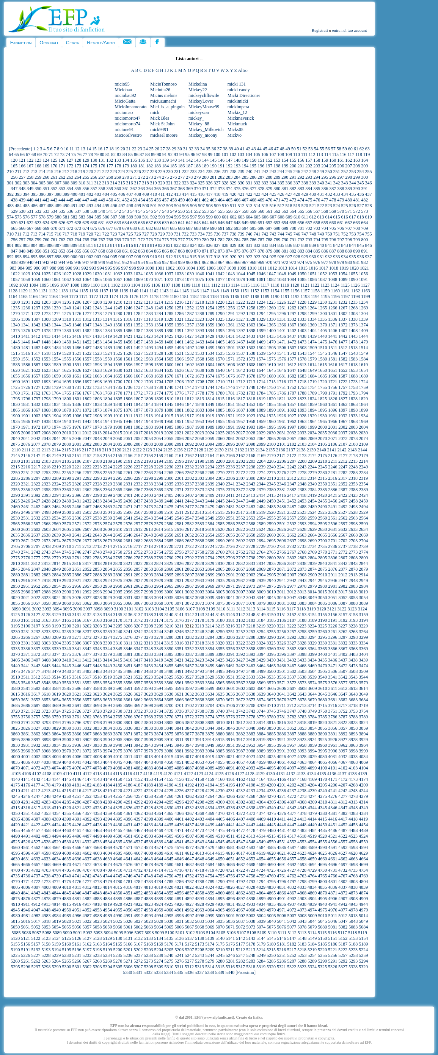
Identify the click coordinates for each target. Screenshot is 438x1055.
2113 (46, 450)
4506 (179, 836)
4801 (332, 881)
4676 (127, 864)
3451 (127, 665)
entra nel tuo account (349, 30)
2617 (189, 529)
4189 (158, 785)
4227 (189, 790)
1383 (97, 330)
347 (14, 188)
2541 (127, 518)
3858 (353, 728)
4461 (76, 830)
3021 (25, 597)
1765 (66, 393)
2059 (209, 438)
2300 (168, 478)
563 (284, 211)
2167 (240, 455)
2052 (138, 438)
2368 (148, 489)
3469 (312, 665)
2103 (301, 444)
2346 (281, 484)
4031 (332, 756)
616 (344, 217)
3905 (117, 739)
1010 (251, 268)
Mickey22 (197, 89)
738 (232, 234)
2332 (138, 484)
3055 (15, 603)
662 (348, 222)
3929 (363, 739)
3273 (97, 637)
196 (260, 166)
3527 (189, 677)
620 (14, 222)
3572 (291, 682)
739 (240, 234)
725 (129, 234)
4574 (158, 847)
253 (352, 171)
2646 (127, 535)
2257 (86, 472)
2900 (219, 574)
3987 (240, 751)
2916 (25, 580)
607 (273, 217)
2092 (189, 444)
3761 (76, 716)
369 (189, 188)
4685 (219, 864)
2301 (179, 478)
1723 (353, 381)
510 (225, 205)
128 (77, 160)
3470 (322, 665)
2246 (332, 467)
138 (157, 160)
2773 (353, 552)
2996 (127, 592)
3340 (66, 648)
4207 (342, 785)
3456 (179, 665)
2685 (168, 540)
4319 (56, 807)
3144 (209, 614)
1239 (56, 308)
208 (356, 166)
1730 (66, 387)
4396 (127, 819)
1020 (354, 268)
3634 (209, 694)
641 (181, 222)
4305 (271, 802)
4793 (250, 881)
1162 (355, 290)
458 (173, 200)
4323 (97, 807)
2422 (342, 495)
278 (189, 177)
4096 (281, 768)
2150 (66, 455)
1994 (260, 427)
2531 (25, 518)
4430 (117, 824)
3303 (45, 643)
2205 (271, 461)
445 (69, 200)
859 (109, 251)
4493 (45, 836)
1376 (25, 330)
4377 (291, 813)
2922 (86, 580)
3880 (219, 734)
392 (10, 194)
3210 (168, 626)
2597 (342, 523)
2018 (148, 432)
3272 (86, 637)
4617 (240, 853)
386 (324, 188)
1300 (322, 313)
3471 (332, 665)
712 (25, 234)
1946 (127, 421)
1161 (345, 290)
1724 (363, 381)
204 (324, 166)
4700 (15, 870)
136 (141, 160)
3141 (179, 614)
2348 (301, 484)
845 (360, 245)
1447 (35, 342)
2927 (138, 580)
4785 (168, 881)
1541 (281, 353)
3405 (15, 660)
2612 (138, 529)
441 (38, 200)
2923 (97, 580)
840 (320, 245)
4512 (240, 836)
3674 (260, 699)
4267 (240, 796)
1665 (117, 376)
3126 (25, 614)
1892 (291, 410)
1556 (76, 359)
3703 (199, 705)
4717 (189, 870)
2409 (209, 495)
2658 (250, 535)
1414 (56, 336)
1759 (363, 387)
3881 (230, 734)
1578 (301, 359)
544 (133, 211)
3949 (209, 745)
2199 (209, 461)
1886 (230, 410)
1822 (291, 398)
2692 (240, 540)
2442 (189, 501)
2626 (281, 529)
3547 (35, 682)
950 (109, 262)
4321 (76, 807)
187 (189, 166)
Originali (48, 42)
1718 (301, 381)
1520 (66, 353)
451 (117, 200)
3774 (209, 716)
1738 (148, 387)
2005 (15, 432)
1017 (323, 268)
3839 (158, 728)
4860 (219, 893)
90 (159, 154)
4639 (107, 858)
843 (344, 245)
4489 (363, 830)
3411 (76, 660)
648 (237, 222)
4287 (86, 802)
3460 (219, 665)
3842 (189, 728)
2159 (158, 455)
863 (141, 251)
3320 (219, 643)
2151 (76, 455)
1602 (189, 364)
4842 (35, 893)
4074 (56, 768)
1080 (250, 279)
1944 (107, 421)
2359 (56, 489)
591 (145, 217)
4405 (219, 819)
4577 (189, 847)
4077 (86, 768)
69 (39, 154)
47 (276, 148)
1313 (97, 319)
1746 (230, 387)
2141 (331, 450)
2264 (158, 472)
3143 (199, 614)
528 (368, 205)
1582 (342, 359)
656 (300, 222)
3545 (15, 682)
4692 (291, 864)
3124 (362, 609)
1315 (117, 319)
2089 (158, 444)
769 (117, 239)
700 (292, 228)
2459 (363, 501)
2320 (15, 484)
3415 (117, 660)
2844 (363, 563)
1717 (291, 381)
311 (89, 183)
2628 (301, 529)
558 (245, 211)
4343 (301, 807)
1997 (291, 427)
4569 (107, 847)
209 (364, 166)
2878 (353, 569)
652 (268, 222)
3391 (230, 654)
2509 (158, 512)
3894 (363, 734)
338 (304, 183)
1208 (97, 302)
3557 (138, 682)
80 (102, 154)
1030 (97, 273)
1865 (15, 410)
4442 (240, 824)
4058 (250, 762)
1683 (301, 376)
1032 (117, 273)
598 (201, 217)
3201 (76, 626)
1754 (312, 387)
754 (360, 234)
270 (125, 177)
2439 (158, 501)
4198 (250, 785)
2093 (199, 444)
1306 (25, 319)
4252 (86, 796)
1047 (271, 273)
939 (22, 262)
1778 (199, 393)
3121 (331, 609)
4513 (250, 836)
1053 (332, 273)
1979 (107, 427)
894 (26, 256)
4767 (342, 876)
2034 (312, 432)
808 (66, 245)
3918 (250, 739)
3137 (138, 614)
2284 (363, 472)
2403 (148, 495)
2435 (117, 501)
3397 (291, 654)
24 (145, 148)
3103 (149, 609)
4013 (148, 756)
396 (42, 194)
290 (284, 177)
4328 (148, 807)
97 (198, 154)
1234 (363, 302)
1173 (103, 296)
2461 (25, 506)
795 (324, 239)
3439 (363, 660)
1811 (179, 398)
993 (92, 268)
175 (93, 166)
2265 (168, 472)
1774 (158, 393)
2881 (25, 574)
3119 (311, 609)
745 (288, 234)
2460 (15, 506)
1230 (322, 302)
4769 (363, 876)
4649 (209, 858)
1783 (250, 393)
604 (249, 217)
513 (248, 205)
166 (22, 166)
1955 (219, 421)
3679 (312, 699)
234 (201, 171)
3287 (240, 637)
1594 (107, 364)
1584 (363, 359)
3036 (179, 597)
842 (336, 245)
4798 (301, 881)
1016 (313, 268)
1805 (117, 398)
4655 (271, 858)
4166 (281, 779)
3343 (97, 648)
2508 (148, 512)
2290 (66, 478)
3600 (219, 688)
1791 (332, 393)
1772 (138, 393)
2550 (219, 518)
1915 (168, 415)
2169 (260, 455)
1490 (117, 347)
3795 (66, 722)
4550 (271, 841)
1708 (199, 381)
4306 (281, 802)
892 (10, 256)
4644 (158, 858)
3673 (250, 699)
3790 (15, 722)
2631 (332, 529)
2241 (281, 467)
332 (256, 183)
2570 (66, 523)
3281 (179, 637)
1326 (230, 319)
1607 (240, 364)
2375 (219, 489)
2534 (56, 518)
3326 (281, 643)
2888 (97, 574)
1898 (353, 410)
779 (197, 239)
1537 (240, 353)
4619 (260, 853)
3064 (107, 603)
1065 (97, 279)
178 (117, 166)
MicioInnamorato (130, 106)
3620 (66, 694)
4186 (127, 785)
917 (209, 256)
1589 (56, 364)
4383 (353, 813)
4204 (312, 785)
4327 (138, 807)
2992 (86, 592)
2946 (332, 580)
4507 (189, 836)
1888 (250, 410)
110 (296, 154)
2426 (25, 501)
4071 (25, 768)
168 (38, 166)
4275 (322, 796)
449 (101, 200)
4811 (76, 887)
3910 (168, 739)
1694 (56, 381)
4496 (76, 836)
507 (201, 205)
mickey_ (196, 118)
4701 (25, 870)
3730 (117, 711)
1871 (76, 410)
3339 (56, 648)
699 (284, 228)
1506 (281, 347)
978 (332, 262)
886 (324, 251)
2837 (291, 563)
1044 (240, 273)
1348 (97, 325)
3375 (66, 654)
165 (14, 166)
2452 (291, 501)
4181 (76, 785)
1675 (219, 376)
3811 (230, 722)
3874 (158, 734)
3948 (199, 745)
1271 (25, 313)
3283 (199, 637)
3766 (127, 716)
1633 (148, 370)
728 (153, 234)
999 (140, 268)
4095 (271, 768)
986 (36, 268)
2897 (189, 574)
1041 (209, 273)
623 (38, 222)
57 (333, 148)
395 (34, 194)
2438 (148, 501)
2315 (322, 478)
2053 (148, 438)
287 (260, 177)
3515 (66, 677)
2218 (45, 467)
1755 (322, 387)
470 (268, 200)
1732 (86, 387)
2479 (209, 506)
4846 (76, 893)
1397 (240, 330)
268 (109, 177)
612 (312, 217)
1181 (184, 296)
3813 (250, 722)
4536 (127, 841)
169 (45, 166)
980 (348, 262)
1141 (144, 290)
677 (109, 228)
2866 (230, 569)
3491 (179, 671)
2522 (291, 512)
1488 (97, 347)
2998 (148, 592)
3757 (35, 716)
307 (58, 183)
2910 (322, 574)
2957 (86, 586)
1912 (138, 415)
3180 (219, 620)
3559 (158, 682)
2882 (35, 574)
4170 (322, 779)
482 (364, 200)
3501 (281, 671)
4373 (250, 813)
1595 (117, 364)
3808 (199, 722)
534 (53, 211)
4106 (26, 773)
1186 (234, 296)
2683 (148, 540)
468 (253, 200)
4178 (45, 785)
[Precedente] (20, 148)
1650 (322, 370)
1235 (15, 308)
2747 (86, 552)
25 (151, 148)
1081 (260, 279)
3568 (250, 682)
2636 (25, 535)
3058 (45, 603)
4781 (127, 881)
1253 (199, 308)
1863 (353, 404)
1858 (301, 404)
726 (137, 234)
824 (193, 245)
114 (327, 154)
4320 (66, 807)
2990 (66, 592)
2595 (322, 523)
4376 (281, 813)
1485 (66, 347)
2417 (291, 495)
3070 (168, 603)
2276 (281, 472)
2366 (127, 489)
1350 (117, 325)
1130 (33, 290)
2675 (66, 540)
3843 (199, 728)
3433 (301, 660)
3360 (271, 648)
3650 (15, 699)
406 (121, 194)
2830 (219, 563)
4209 (363, 785)
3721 (25, 711)
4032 (342, 756)
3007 (240, 592)
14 (88, 148)
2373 (199, 489)
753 (352, 234)
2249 (363, 467)
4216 (76, 790)
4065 (322, 762)
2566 (25, 523)
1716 (281, 381)
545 (141, 211)
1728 (45, 387)
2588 (250, 523)
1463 (199, 342)
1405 (322, 330)
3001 (179, 592)
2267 (189, 472)
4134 (311, 773)
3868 (97, 734)
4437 (189, 824)
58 (339, 148)
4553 (301, 841)
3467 (291, 665)
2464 (56, 506)
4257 (138, 796)
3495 (219, 671)
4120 (168, 773)
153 (276, 160)
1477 (342, 342)
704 (324, 228)
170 (53, 166)
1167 (43, 296)
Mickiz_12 (237, 112)
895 (34, 256)
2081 (76, 444)
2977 (291, 586)
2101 (281, 444)
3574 (312, 682)
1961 (281, 421)
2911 (332, 574)
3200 (66, 626)
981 (356, 262)
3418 (148, 660)
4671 (76, 864)
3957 (291, 745)
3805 (168, 722)
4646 (179, 858)
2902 (240, 574)
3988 (250, 751)
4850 (117, 893)
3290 (271, 637)
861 (125, 251)
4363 (148, 813)
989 (60, 268)
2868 (250, 569)
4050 (168, 762)
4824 (209, 887)
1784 (260, 393)
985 (28, 268)
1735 (117, 387)
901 (81, 256)
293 (308, 177)
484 (18, 205)
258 (30, 177)
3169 (107, 620)
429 (304, 194)
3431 (281, 660)
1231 (332, 302)
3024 (56, 597)
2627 (291, 529)
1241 (76, 308)
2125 (168, 450)
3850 (271, 728)
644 (205, 222)
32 (191, 148)
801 (10, 245)
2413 (250, 495)
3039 (209, 597)
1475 (322, 342)
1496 (179, 347)
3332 (342, 643)
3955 (271, 745)
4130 (270, 773)
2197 (189, 461)
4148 (97, 779)
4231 (230, 790)
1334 (312, 319)
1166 (33, 296)
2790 (168, 557)
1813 (199, 398)
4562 (35, 847)
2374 (209, 489)
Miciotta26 (160, 89)
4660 (322, 858)
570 (340, 211)
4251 (76, 796)
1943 (97, 421)
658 (316, 222)
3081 (281, 603)
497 (121, 205)
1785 (271, 393)
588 (121, 217)
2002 (342, 427)
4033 (353, 756)
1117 (265, 285)
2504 (107, 512)
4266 (230, 796)
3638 (250, 694)
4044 (107, 762)
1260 (271, 308)
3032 (138, 597)
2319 (363, 478)
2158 (148, 455)
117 (351, 154)
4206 (332, 785)
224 (121, 171)
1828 (353, 398)
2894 (158, 574)
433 (336, 194)
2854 (107, 569)
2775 (15, 557)
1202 (35, 302)
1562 (138, 359)
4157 (189, 779)
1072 (168, 279)
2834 (260, 563)
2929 (158, 580)
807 (58, 245)
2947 (342, 580)
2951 (25, 586)
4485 (322, 830)
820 (161, 245)
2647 (138, 535)
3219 (260, 626)
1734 (107, 387)
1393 (199, 330)
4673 (97, 864)
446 (77, 200)
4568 (97, 847)
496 (113, 205)
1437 (291, 336)
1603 (199, 364)
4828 (250, 887)
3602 (240, 688)
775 (165, 239)
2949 (363, 580)
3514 (56, 677)
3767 (138, 716)
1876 (127, 410)
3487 (138, 671)
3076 (230, 603)
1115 (245, 285)
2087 (138, 444)
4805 (15, 887)
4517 (291, 836)
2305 (219, 478)
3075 (219, 603)
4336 (230, 807)
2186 (76, 461)
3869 (107, 734)
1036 (158, 273)
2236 (230, 467)
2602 (35, 529)
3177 (189, 620)
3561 (179, 682)
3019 (363, 592)
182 (149, 166)
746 (296, 234)
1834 (56, 404)
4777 (86, 881)
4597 (35, 853)
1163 (365, 290)
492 (81, 205)
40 (236, 148)
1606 (230, 364)
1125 (345, 285)
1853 (250, 404)
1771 (127, 393)
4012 (138, 756)
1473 (301, 342)
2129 (209, 450)
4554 (312, 841)
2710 (66, 546)
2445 (219, 501)
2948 (353, 580)
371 (205, 188)
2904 (260, 574)
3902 (86, 739)
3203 (97, 626)
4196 (230, 785)
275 (165, 177)
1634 (158, 370)
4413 (301, 819)
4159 (209, 779)
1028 (76, 273)
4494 (56, 836)
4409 (260, 819)
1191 (285, 296)
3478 (45, 671)
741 (256, 234)
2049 (107, 438)
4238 (301, 790)
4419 (363, 819)
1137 (103, 290)
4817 (138, 887)
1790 (322, 393)
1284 (158, 313)
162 (348, 160)
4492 (35, 836)
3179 (209, 620)
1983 (148, 427)
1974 (56, 427)
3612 (342, 688)
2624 (260, 529)
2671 (25, 540)
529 (14, 211)
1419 (107, 336)
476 (316, 200)
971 (276, 262)
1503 (250, 347)
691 (221, 228)
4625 (322, 853)
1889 (260, 410)
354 (69, 188)
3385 (168, 654)
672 (69, 228)
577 (34, 217)
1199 (365, 296)
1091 (363, 279)
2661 (281, 535)
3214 (209, 626)
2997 (138, 592)
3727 (86, 711)
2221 (76, 467)
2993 (97, 592)
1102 (115, 285)
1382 (86, 330)
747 (304, 234)
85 (130, 154)
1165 (23, 296)
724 (121, 234)
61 (356, 148)
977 (324, 262)
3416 (127, 660)
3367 (342, 648)
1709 (209, 381)
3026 (76, 597)
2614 (158, 529)
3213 (199, 626)
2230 (168, 467)
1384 (107, 330)
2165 (219, 455)
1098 (74, 285)
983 (12, 268)
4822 (189, 887)
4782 (138, 881)
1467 (240, 342)
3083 (301, 603)
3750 (322, 711)
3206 (127, 626)
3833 (97, 728)
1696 (76, 381)
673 (77, 228)
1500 (219, 347)
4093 (250, 768)
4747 (138, 876)
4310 (322, 802)
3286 (230, 637)
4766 (332, 876)
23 (140, 148)
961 (197, 262)
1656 (25, 376)
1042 (219, 273)
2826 (179, 563)
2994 (107, 592)
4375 (271, 813)
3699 (158, 705)
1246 (127, 308)
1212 (138, 302)
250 (328, 171)
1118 (274, 285)
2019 (158, 432)
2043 (45, 438)
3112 (240, 609)
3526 (179, 677)
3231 (25, 631)
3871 (127, 734)
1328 (250, 319)
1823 (301, 398)
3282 (189, 637)
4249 (56, 796)
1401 (281, 330)
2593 (301, 523)
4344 (312, 807)
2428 (45, 501)
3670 (219, 699)
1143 (164, 290)
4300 (219, 802)
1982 (138, 427)
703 (316, 228)
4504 (158, 836)
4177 (35, 785)
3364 (312, 648)
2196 (179, 461)
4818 (148, 887)
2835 (271, 563)
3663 (148, 699)
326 (209, 183)
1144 (174, 290)
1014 (292, 268)
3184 (260, 620)
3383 (148, 654)
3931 (25, 745)
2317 (342, 478)
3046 (281, 597)
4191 (179, 785)
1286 (179, 313)
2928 (148, 580)
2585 (219, 523)
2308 (250, 478)
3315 (168, 643)
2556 (281, 518)
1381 (76, 330)
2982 (342, 586)
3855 (322, 728)
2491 (332, 506)
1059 (35, 279)
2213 (353, 461)
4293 (148, 802)
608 (281, 217)
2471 (127, 506)
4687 (240, 864)
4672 (86, 864)
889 (348, 251)
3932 (35, 745)
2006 (25, 432)
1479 (363, 342)
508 (209, 205)
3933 (45, 745)
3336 (25, 648)
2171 (281, 455)
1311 (76, 319)
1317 (138, 319)
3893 (353, 734)
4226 (179, 790)
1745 (219, 387)
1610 (271, 364)
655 (292, 222)
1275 (66, 313)
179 (125, 166)
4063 (301, 762)
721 (97, 234)
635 (133, 222)
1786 (281, 393)
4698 (353, 864)
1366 (281, 325)
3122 (342, 609)
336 (288, 183)
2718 (148, 546)
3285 (219, 637)
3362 (291, 648)
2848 (45, 569)
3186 (281, 620)
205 (332, 166)
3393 (250, 654)
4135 (321, 773)
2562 (342, 518)
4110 (67, 773)
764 (77, 239)
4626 (332, 853)
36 (214, 148)
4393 (97, 819)
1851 (230, 404)
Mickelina (197, 84)
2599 (363, 523)
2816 (76, 563)
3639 (260, 694)
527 (360, 205)
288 (268, 177)
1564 (158, 359)
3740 (219, 711)
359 (109, 188)
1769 (107, 393)
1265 (322, 308)
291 (292, 177)
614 (328, 217)
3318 (199, 643)
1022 (15, 273)
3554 (107, 682)
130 (93, 160)
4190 (168, 785)
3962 (342, 745)
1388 (148, 330)
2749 (107, 552)
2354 (363, 484)
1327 (240, 319)
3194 (363, 620)
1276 (76, 313)
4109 (57, 773)
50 (293, 148)
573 (364, 211)
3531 (230, 677)
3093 (47, 609)
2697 (291, 540)
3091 (26, 609)
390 (356, 188)
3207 (138, 626)
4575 (168, 847)
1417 (86, 336)
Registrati (320, 30)
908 (137, 256)
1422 (138, 336)
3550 (66, 682)
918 (217, 256)
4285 (66, 802)
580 (58, 217)
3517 (86, 677)
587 (113, 217)
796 (332, 239)
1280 (117, 313)
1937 (35, 421)
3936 (76, 745)
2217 (35, 467)
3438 (353, 660)
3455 (168, 665)
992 (84, 268)
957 (165, 262)
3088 (353, 603)
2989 (56, 592)
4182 (86, 785)
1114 (235, 285)
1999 (312, 427)
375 (237, 188)
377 (253, 188)
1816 (230, 398)
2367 (138, 489)
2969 (209, 586)
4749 (158, 876)
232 (185, 171)
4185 (117, 785)
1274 (56, 313)
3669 (209, 699)
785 (245, 239)
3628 (148, 694)
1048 (281, 273)
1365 (271, 325)
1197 (345, 296)
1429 (209, 336)
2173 (301, 455)
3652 (35, 699)
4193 (199, 785)
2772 (342, 552)
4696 (332, 864)
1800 (66, 398)
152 (268, 160)
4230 (219, 790)
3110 (221, 609)
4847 (86, 893)
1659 (56, 376)
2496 (25, 512)
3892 (342, 734)
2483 (250, 506)
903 (97, 256)
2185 (66, 461)
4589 (312, 847)
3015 (322, 592)
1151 (244, 290)
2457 (342, 501)
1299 (312, 313)
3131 (76, 614)
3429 (260, 660)
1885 (219, 410)
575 (18, 217)
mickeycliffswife (203, 95)
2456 (332, 501)
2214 (363, 461)
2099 (260, 444)
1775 (168, 393)
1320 (168, 319)
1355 (168, 325)
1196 (335, 296)
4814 (107, 887)
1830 (15, 404)
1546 (332, 353)
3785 (322, 716)
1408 (353, 330)
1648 (301, 370)
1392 (189, 330)
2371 (179, 489)
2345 (271, 484)
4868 (301, 893)
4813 (97, 887)
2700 (322, 540)
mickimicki (238, 101)
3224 (312, 626)
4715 (168, 870)
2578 (148, 523)
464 (221, 200)
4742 (86, 876)
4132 (290, 773)
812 (97, 245)
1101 (105, 285)
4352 (35, 813)
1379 (56, 330)
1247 (138, 308)
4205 (322, 785)
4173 (353, 779)
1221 (230, 302)
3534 (260, 677)
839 (312, 245)
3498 (250, 671)
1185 (224, 296)
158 (316, 160)
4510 (219, 836)
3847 (240, 728)
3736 (179, 711)
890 (356, 251)
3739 (209, 711)
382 (292, 188)
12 (77, 148)
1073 (179, 279)
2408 (199, 495)
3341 (76, 648)
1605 (219, 364)
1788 (301, 393)
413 (177, 194)
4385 (15, 819)
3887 (291, 734)
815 (121, 245)
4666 (25, 864)
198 (276, 166)
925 (272, 256)
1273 (45, 313)
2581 (179, 523)
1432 (240, 336)
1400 (271, 330)
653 (276, 222)
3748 (301, 711)
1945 (117, 421)
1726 (25, 387)
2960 (117, 586)
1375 (15, 330)
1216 (179, 302)
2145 (15, 455)
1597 (138, 364)
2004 (363, 427)
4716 (179, 870)
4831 (281, 887)
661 (340, 222)
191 (221, 166)
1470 (271, 342)
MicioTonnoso (163, 84)
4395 (117, 819)
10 (66, 148)
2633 (353, 529)
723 (113, 234)
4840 (15, 893)
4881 (76, 898)
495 (105, 205)
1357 (189, 325)
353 (61, 188)
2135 (270, 450)
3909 (158, 739)
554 (213, 211)
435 (352, 194)
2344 (260, 484)
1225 (271, 302)
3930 (15, 745)
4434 (158, 824)
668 (38, 228)
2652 (189, 535)
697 (268, 228)
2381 (281, 489)
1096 (54, 285)
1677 (240, 376)
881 (284, 251)
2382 (291, 489)
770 (125, 239)
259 (38, 177)
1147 (204, 290)
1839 (107, 404)
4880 (66, 898)
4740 (66, 876)
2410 (219, 495)
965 (229, 262)
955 (149, 262)
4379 (312, 813)
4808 (45, 887)
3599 (209, 688)
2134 (260, 450)
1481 (25, 347)
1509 (312, 347)
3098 (98, 609)
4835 (322, 887)
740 (248, 234)
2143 (352, 450)
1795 (15, 398)
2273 (250, 472)
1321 (179, 319)
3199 (56, 626)
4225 (168, 790)
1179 (164, 296)
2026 (230, 432)
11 (71, 148)
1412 (35, 336)
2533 (45, 518)
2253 (45, 472)
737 (224, 234)
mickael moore (163, 135)
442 (45, 200)
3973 (97, 751)
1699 (107, 381)
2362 (86, 489)
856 (85, 251)
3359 (260, 648)
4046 (127, 762)
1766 (76, 393)
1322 (189, 319)
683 (157, 228)
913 (177, 256)
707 (348, 228)
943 (53, 262)
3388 (199, 654)
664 (364, 222)
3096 (77, 609)
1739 (158, 387)
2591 (281, 523)
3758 (45, 716)
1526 (127, 353)
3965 (15, 751)
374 (229, 188)
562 (276, 211)
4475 (219, 830)
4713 (148, 870)
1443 (353, 336)
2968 (199, 586)
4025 (271, 756)
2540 (117, 518)
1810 (168, 398)
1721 (332, 381)
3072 (189, 603)
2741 (25, 552)
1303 (353, 313)
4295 (168, 802)
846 (368, 245)
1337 (342, 319)
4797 (291, 881)
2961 (127, 586)
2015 (117, 432)
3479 (56, 671)
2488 (301, 506)
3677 (291, 699)
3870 (117, 734)
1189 (265, 296)
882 (292, 251)
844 (352, 245)
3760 (66, 716)
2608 (97, 529)
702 (308, 228)
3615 (15, 694)
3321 (230, 643)
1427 (189, 336)
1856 (281, 404)
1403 (301, 330)
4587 (291, 847)
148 (237, 160)
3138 (148, 614)
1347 (86, 325)
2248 (353, 467)
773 (149, 239)
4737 (35, 876)
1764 (56, 393)
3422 (189, 660)
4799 (312, 881)
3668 (199, 699)
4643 (148, 858)
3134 (107, 614)
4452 (342, 824)
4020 (219, 756)
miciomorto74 (127, 123)
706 (340, 228)
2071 (332, 438)
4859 (209, 893)
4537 (138, 841)
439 (22, 200)
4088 (199, 768)
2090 (168, 444)
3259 (312, 631)
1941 (76, 421)
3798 (97, 722)
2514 (209, 512)
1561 (127, 359)
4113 (97, 773)
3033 (148, 597)
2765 (271, 552)
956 (157, 262)
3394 (260, 654)
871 (205, 251)
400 (74, 194)
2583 (199, 523)
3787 (342, 716)
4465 (117, 830)
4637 (86, 858)
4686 (230, 864)
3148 (250, 614)
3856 (332, 728)
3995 (322, 751)
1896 (332, 410)
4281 (25, 802)
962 (205, 262)
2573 (97, 523)
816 (129, 245)
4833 (301, 887)
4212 (35, 790)
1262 (291, 308)
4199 (260, 785)
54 (316, 148)
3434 (312, 660)
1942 (86, 421)
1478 (353, 342)
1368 (301, 325)
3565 (219, 682)
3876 (179, 734)
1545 (322, 353)
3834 (107, 728)
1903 (45, 415)
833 (264, 245)
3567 (240, 682)
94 (181, 154)
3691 (76, 705)
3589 (107, 688)
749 (320, 234)
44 (259, 148)
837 (296, 245)
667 (30, 228)
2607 (86, 529)
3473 (353, 665)
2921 (76, 580)
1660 (66, 376)
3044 (260, 597)
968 (253, 262)
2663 (301, 535)
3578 (353, 682)
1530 (168, 353)
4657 (291, 858)
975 (308, 262)
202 (308, 166)
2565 (15, 523)
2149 (56, 455)
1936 (25, 421)
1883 (199, 410)
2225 (117, 467)
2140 (321, 450)
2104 (312, 444)
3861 (25, 734)
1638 (199, 370)
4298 (199, 802)
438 (14, 200)
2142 (342, 450)
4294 (158, 802)
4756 (230, 876)
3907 (138, 739)
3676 (281, 699)
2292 (86, 478)
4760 (271, 876)
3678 (301, 699)
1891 (281, 410)
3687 (35, 705)
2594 (312, 523)
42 (248, 148)
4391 (76, 819)
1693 (45, 381)
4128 (249, 773)
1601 (179, 364)
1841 (127, 404)
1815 (219, 398)
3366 (332, 648)
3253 (250, 631)
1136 (93, 290)
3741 (230, 711)
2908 (301, 574)
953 (133, 262)
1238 (45, 308)
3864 (56, 734)
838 (304, 245)
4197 (240, 785)
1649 (312, 370)
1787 (291, 393)
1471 (281, 342)
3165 (66, 620)
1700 (117, 381)
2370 (168, 489)
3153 (301, 614)
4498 (97, 836)
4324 (107, 807)
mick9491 (159, 129)
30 (179, 148)
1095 (44, 285)
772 (141, 239)
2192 (138, 461)
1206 (76, 302)
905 (113, 256)
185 (173, 166)
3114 (260, 609)
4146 (76, 779)
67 (28, 154)
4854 (158, 893)
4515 (271, 836)
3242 (138, 631)
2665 (322, 535)
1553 (45, 359)
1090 (353, 279)
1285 (168, 313)
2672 (35, 540)
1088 (332, 279)
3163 (45, 620)
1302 (342, 313)
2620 (219, 529)
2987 (35, 592)
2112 (36, 450)
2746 (76, 552)
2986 (25, 592)
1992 (240, 427)
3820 (322, 722)
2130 (219, 450)
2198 (199, 461)
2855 (117, 569)
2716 (127, 546)
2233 (199, 467)
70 (45, 154)
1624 (56, 370)
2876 (332, 569)
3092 (36, 609)
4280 (15, 802)
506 (193, 205)
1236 (25, 308)
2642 (86, 535)
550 (181, 211)
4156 (179, 779)
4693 (301, 864)
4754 (209, 876)
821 (169, 245)
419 (224, 194)
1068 (127, 279)
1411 (25, 336)
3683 (353, 699)
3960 (322, 745)
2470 (117, 506)
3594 (158, 688)
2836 (281, 563)
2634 (363, 529)
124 (45, 160)
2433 (97, 501)
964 (221, 262)
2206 (281, 461)
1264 (312, 308)
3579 (363, 682)
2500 (66, 512)
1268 (353, 308)
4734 (363, 870)
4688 (250, 864)
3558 (148, 682)
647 (229, 222)
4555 (322, 841)
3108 (200, 609)
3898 (45, 739)
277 (181, 177)
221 (97, 171)
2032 (291, 432)
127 (69, 160)
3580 (15, 688)
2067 (291, 438)
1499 (209, 347)
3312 (138, 643)
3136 (127, 614)
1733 (97, 387)
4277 (342, 796)
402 (89, 194)
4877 (35, 898)
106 (264, 154)
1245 (117, 308)
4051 (179, 762)
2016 (127, 432)
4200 (271, 785)
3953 (250, 745)
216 (57, 171)
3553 (97, 682)
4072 (35, 768)
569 (332, 211)
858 (101, 251)
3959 (312, 745)
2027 (240, 432)
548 (165, 211)
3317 (189, 643)
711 (18, 234)
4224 (158, 790)
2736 (332, 546)
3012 (291, 592)
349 (30, 188)
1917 (189, 415)
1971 (25, 427)
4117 (137, 773)
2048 (97, 438)
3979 (158, 751)
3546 (25, 682)
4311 (332, 802)
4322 (86, 807)
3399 (312, 654)
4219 (107, 790)
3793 (45, 722)
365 (157, 188)
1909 (107, 415)
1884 (209, 410)
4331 (179, 807)
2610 (117, 529)
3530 (219, 677)
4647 (189, 858)
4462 (86, 830)
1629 (107, 370)
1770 (117, 393)
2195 (168, 461)
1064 (86, 279)
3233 (45, 631)
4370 (219, 813)
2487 (291, 506)
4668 (45, 864)
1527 (138, 353)
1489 (107, 347)
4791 (230, 881)
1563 (148, 359)
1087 (322, 279)
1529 (158, 353)
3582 (35, 688)
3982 (189, 751)
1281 (127, 313)
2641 (76, 535)
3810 (219, 722)
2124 (157, 450)
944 (61, 262)
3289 (260, 637)
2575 (117, 523)
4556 (332, 841)
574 (10, 217)
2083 (97, 444)
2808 (353, 557)
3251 (230, 631)
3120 (321, 609)
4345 (322, 807)
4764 (312, 876)
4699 (363, 864)
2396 (76, 495)
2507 (138, 512)
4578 (199, 847)
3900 (66, 739)
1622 (35, 370)
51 (299, 148)
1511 (332, 347)
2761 (230, 552)
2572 (86, 523)
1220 (219, 302)
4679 (158, 864)
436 (360, 194)
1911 (127, 415)
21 (128, 148)
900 (74, 256)
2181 (25, 461)
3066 (127, 603)
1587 (35, 364)
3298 (353, 637)
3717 (342, 705)
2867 (240, 569)
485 (26, 205)
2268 (199, 472)
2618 (199, 529)
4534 (107, 841)
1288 (199, 313)
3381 (127, 654)
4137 (342, 773)
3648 (353, 694)
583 (81, 217)
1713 (250, 381)
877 (253, 251)
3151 (281, 614)
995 (108, 268)
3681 (332, 699)
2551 (230, 518)
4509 (209, 836)
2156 (127, 455)
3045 (271, 597)
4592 (342, 847)
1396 (230, 330)
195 (253, 166)
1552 (35, 359)
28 (168, 148)
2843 (353, 563)
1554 (56, 359)
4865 (271, 893)
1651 (332, 370)
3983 (199, 751)
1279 (107, 313)
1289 (209, 313)
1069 (138, 279)
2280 (322, 472)
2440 (168, 501)
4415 (322, 819)
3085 (322, 603)
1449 (56, 342)
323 (185, 183)
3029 (107, 597)
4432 (138, 824)
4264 (209, 796)
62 (362, 148)
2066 (281, 438)
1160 (335, 290)
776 (173, 239)
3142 (189, 614)
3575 (322, 682)
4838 (353, 887)
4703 (45, 870)
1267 (342, 308)
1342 (35, 325)
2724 (209, 546)
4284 (56, 802)
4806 (25, 887)
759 (38, 239)
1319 (158, 319)
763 (69, 239)
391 (364, 188)
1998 (301, 427)
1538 (250, 353)
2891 (127, 574)
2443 (199, 501)
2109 (363, 444)
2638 (45, 535)
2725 (219, 546)
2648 (148, 535)
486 (34, 205)
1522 (86, 353)
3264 (363, 631)
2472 (138, 506)
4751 (179, 876)
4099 (312, 768)
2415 (271, 495)
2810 (15, 563)
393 (18, 194)
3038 (199, 597)
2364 (107, 489)
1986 (179, 427)
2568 (45, 523)
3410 (66, 660)
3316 (179, 643)
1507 (291, 347)
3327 (291, 643)
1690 (15, 381)
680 (133, 228)
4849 (107, 893)
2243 (301, 467)
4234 (260, 790)
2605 (66, 529)
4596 (25, 853)
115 (335, 154)
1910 (117, 415)
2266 (179, 472)
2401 (127, 495)
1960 (271, 421)
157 (308, 160)
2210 (322, 461)
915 (193, 256)
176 (101, 166)
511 (233, 205)
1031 (107, 273)
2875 (322, 569)
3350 (168, 648)
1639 (209, 370)
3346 (127, 648)
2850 (66, 569)
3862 (35, 734)
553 (205, 211)
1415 (66, 336)
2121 (127, 450)
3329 (312, 643)
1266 (332, 308)
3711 (281, 705)
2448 (250, 501)
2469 (107, 506)
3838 (148, 728)
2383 (301, 489)
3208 (148, 626)
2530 (15, 518)
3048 (301, 597)
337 (296, 183)
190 (213, 166)
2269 (209, 472)
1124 (335, 285)
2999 (158, 592)
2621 (230, 529)
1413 (45, 336)
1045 (250, 273)
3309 (107, 643)
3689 (56, 705)
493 (89, 205)
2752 (138, 552)
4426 (76, 824)
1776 (179, 393)
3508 (353, 671)
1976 (76, 427)
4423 (45, 824)
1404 (312, 330)
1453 (97, 342)
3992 (291, 751)
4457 (35, 830)
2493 (353, 506)
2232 (189, 467)
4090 (219, 768)
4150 (117, 779)
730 (169, 234)
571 (348, 211)
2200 (219, 461)
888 (340, 251)
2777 (35, 557)
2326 (76, 484)
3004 (209, 592)
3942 (138, 745)
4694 (312, 864)
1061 (56, 279)
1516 (25, 353)
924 (264, 256)
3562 (189, 682)
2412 (240, 495)
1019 (344, 268)
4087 (189, 768)
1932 (342, 415)
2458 (353, 501)
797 (340, 239)
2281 (332, 472)
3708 (250, 705)
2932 (189, 580)
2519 (260, 512)
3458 (199, 665)
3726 (76, 711)
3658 (97, 699)
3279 (158, 637)
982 (364, 262)
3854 (312, 728)
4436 (179, 824)
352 (53, 188)
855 (77, 251)
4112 (87, 773)
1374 (363, 325)
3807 (189, 722)
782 (221, 239)
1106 (155, 285)
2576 (127, 523)
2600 (15, 529)
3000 (168, 592)
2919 (56, 580)
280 (205, 177)
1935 (15, 421)
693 (237, 228)
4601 (76, 853)
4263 (199, 796)
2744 (56, 552)
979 (340, 262)
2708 (45, 546)
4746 (127, 876)
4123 (198, 773)
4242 (342, 790)
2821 (127, 563)
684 (165, 228)
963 (213, 262)
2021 (179, 432)
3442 (35, 665)
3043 (250, 597)
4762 (291, 876)
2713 (97, 546)
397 (50, 194)
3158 (353, 614)
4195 (219, 785)
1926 (281, 415)
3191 (332, 620)
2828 (199, 563)
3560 (168, 682)
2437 (138, 501)
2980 (322, 586)
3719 (363, 705)
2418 (301, 495)
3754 (363, 711)
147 (229, 160)
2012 (86, 432)
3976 (127, 751)
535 (61, 211)
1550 (15, 359)
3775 (219, 716)
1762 (35, 393)
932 (328, 256)
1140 (133, 290)
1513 (353, 347)
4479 (260, 830)
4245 (15, 796)
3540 (322, 677)
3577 (342, 682)
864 (149, 251)
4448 (301, 824)
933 (336, 256)
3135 (117, 614)
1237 (35, 308)
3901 (76, 739)
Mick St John (162, 123)
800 (364, 239)
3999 (363, 751)
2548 (199, 518)
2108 (353, 444)
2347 (291, 484)
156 (300, 160)
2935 (219, 580)
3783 (301, 716)
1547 (342, 353)
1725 (15, 387)
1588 (45, 364)
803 (26, 245)
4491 (25, 836)
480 (348, 200)
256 (14, 177)
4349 (363, 807)
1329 (260, 319)
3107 (190, 609)
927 (288, 256)
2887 (86, 574)
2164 (209, 455)
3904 (107, 739)
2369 (158, 489)
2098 (250, 444)
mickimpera (238, 106)
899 (66, 256)
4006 (76, 756)
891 (364, 251)
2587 (240, 523)
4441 (230, 824)
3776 (230, 716)
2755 (168, 552)
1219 (209, 302)
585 (97, 217)
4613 (199, 853)
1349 (107, 325)
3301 (25, 643)
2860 (168, 569)
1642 (240, 370)
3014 (312, 592)
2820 (117, 563)
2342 (240, 484)
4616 (230, 853)
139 (165, 160)
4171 (332, 779)
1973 (45, 427)
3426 (230, 660)
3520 (117, 677)
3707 (240, 705)
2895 (168, 574)
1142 (154, 290)
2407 (189, 495)
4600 (66, 853)
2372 (189, 489)
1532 (189, 353)
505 (185, 205)
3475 (15, 671)
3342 (86, 648)
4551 (281, 841)
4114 (107, 773)
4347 (342, 807)
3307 (86, 643)
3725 (66, 711)
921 (240, 256)
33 (197, 148)
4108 (47, 773)
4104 (363, 768)
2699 (312, 540)
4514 (260, 836)
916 (201, 256)
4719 (209, 870)
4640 (117, 858)
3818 (301, 722)
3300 (15, 643)
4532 (86, 841)
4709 (107, 870)
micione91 (124, 129)
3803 (148, 722)
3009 (260, 592)
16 (100, 148)
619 (368, 217)
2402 (138, 495)
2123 (147, 450)
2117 (86, 450)
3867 (86, 734)
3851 (281, 728)
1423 (148, 336)
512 (240, 205)
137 (149, 160)
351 (45, 188)
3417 (138, 660)
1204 (56, 302)
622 (30, 222)
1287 (189, 313)
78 (90, 154)
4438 (199, 824)
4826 (230, 887)
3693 (97, 705)
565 (300, 211)
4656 (281, 858)
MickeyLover (200, 101)
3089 (363, 603)
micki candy (239, 89)
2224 (107, 467)
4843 (45, 893)
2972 (240, 586)
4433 (148, 824)
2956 (76, 586)
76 (79, 154)
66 (22, 154)
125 (53, 160)
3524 (158, 677)
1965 (322, 421)
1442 (342, 336)
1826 (332, 398)
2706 (25, 546)
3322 (240, 643)
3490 (168, 671)
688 (197, 228)
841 (328, 245)
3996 (332, 751)
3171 (127, 620)
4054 (209, 762)
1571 (230, 359)
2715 (117, 546)
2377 (240, 489)
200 (292, 166)
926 (280, 256)
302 (18, 183)
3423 (199, 660)
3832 (86, 728)
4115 (117, 773)
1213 (148, 302)
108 (280, 154)
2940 (271, 580)
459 (181, 200)
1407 (342, 330)
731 (177, 234)
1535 (219, 353)
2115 (66, 450)
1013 (282, 268)
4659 (312, 858)
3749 (312, 711)
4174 (363, 779)
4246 (25, 796)
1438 (301, 336)
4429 (107, 824)
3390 (219, 654)
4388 (45, 819)
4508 (199, 836)
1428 (199, 336)
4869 (312, 893)
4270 (271, 796)
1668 (148, 376)
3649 (363, 694)
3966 (25, 751)
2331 (127, 484)
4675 (117, 864)
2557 (291, 518)
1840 (117, 404)
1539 (260, 353)
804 (34, 245)
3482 (86, 671)
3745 (271, 711)
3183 (250, 620)
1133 (63, 290)
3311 (127, 643)
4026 (281, 756)
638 (157, 222)
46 (270, 148)
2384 (312, 489)
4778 (97, 881)
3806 (179, 722)
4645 (168, 858)
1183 (204, 296)
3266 (25, 637)
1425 (168, 336)
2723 (199, 546)
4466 (127, 830)
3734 (158, 711)
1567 (189, 359)
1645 (271, 370)
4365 (168, 813)
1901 (25, 415)
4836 (332, 887)
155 (292, 160)
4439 (209, 824)
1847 (189, 404)
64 (11, 154)
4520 (322, 836)
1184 (214, 296)
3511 (25, 677)
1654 (363, 370)
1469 (260, 342)
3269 (56, 637)
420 (232, 194)
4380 (322, 813)
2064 (260, 438)
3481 (76, 671)
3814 (260, 722)
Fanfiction (20, 42)
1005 (200, 268)
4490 (15, 836)
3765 (117, 716)
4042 (86, 762)
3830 (66, 728)
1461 (179, 342)
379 (268, 188)
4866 (281, 893)
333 (264, 183)
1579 (312, 359)
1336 (332, 319)
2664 (312, 535)
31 (185, 148)
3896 (25, 739)
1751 (281, 387)
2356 (25, 489)
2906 (281, 574)
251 (336, 171)
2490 (322, 506)
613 (320, 217)
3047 (291, 597)
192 (229, 166)
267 (101, 177)
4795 (271, 881)
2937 (240, 580)
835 (280, 245)
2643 (97, 535)
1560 (117, 359)
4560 (15, 847)
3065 (117, 603)
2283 (353, 472)
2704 (363, 540)
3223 (301, 626)
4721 (230, 870)
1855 (271, 404)
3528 (199, 677)
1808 (148, 398)
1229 (312, 302)
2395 (66, 495)
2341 (230, 484)
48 (282, 148)
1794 (363, 393)
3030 (117, 597)
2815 (66, 563)
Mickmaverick (241, 118)
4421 (25, 824)
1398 (250, 330)
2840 (322, 563)
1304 (363, 313)
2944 (312, 580)
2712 (86, 546)
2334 (158, 484)
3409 (56, 660)
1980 (117, 427)
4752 (189, 876)
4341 (281, 807)
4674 (107, 864)
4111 (77, 773)
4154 (158, 779)
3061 (76, 603)
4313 (353, 802)
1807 (138, 398)
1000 (149, 268)
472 (284, 200)
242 (264, 171)
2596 (332, 523)
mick (154, 112)
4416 (332, 819)
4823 (199, 887)
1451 (76, 342)
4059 (260, 762)
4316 (25, 807)
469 (260, 200)
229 (161, 171)
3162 (35, 620)
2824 (158, 563)
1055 (353, 273)
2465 (66, 506)
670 (53, 228)
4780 (117, 881)
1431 (230, 336)
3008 (250, 592)
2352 (342, 484)
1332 (291, 319)
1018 (333, 268)
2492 (342, 506)
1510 (322, 347)
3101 (128, 609)
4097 (291, 768)
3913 (199, 739)
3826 (25, 728)
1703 (148, 381)
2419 (312, 495)
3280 (168, 637)
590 (137, 217)
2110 (16, 450)
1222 (240, 302)
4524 (363, 836)
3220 (271, 626)
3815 (271, 722)
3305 (66, 643)
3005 (219, 592)
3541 (332, 677)
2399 (107, 495)
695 (253, 228)
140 (173, 160)
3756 (25, 716)
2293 (97, 478)
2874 (312, 569)
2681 (127, 540)
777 (181, 239)
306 (50, 183)
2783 (97, 557)
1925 (271, 415)
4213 (45, 790)
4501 (127, 836)
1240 (66, 308)
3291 (281, 637)
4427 (86, 824)
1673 (199, 376)
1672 (189, 376)
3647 (342, 694)
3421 (179, 660)
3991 (281, 751)
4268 (250, 796)
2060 (219, 438)
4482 (291, 830)
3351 (179, 648)
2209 (312, 461)
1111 (205, 285)
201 (300, 166)
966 (237, 262)
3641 (281, 694)
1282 (138, 313)
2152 (86, 455)
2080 (66, 444)
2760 (219, 552)
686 (181, 228)
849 (30, 251)
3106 (180, 609)
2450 (271, 501)
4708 (97, 870)
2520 (271, 512)
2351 (332, 484)
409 (145, 194)
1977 (86, 427)
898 (58, 256)
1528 (148, 353)
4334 (209, 807)
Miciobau (123, 89)
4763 (301, 876)
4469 (158, 830)
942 (45, 262)
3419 (158, 660)
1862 (342, 404)
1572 (240, 359)
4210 (15, 790)
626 (61, 222)
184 (165, 166)
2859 (158, 569)
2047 (86, 438)
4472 (189, 830)
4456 (25, 830)
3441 (25, 665)
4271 (281, 796)
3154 (312, 614)
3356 (230, 648)
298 (348, 177)
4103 (353, 768)
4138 (352, 773)
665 (14, 228)
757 (22, 239)
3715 (322, 705)
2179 (363, 455)
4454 (363, 824)
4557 (342, 841)
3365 (322, 648)
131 (101, 160)
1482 (35, 347)
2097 (240, 444)
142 (189, 160)
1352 (138, 325)
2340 (219, 484)
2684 (158, 540)
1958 (250, 421)
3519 (107, 677)
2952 (35, 586)
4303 (250, 802)
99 (210, 154)
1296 (281, 313)
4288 (97, 802)
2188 (97, 461)
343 (344, 183)
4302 (240, 802)
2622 (240, 529)
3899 (56, 739)
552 (197, 211)
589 (129, 217)
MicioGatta (125, 101)
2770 (322, 552)
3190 (322, 620)
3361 (281, 648)
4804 (363, 881)
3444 (56, 665)
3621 (76, 694)
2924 (107, 580)
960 (189, 262)
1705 (168, 381)
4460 (66, 830)
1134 (73, 290)
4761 (281, 876)
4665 (15, 864)
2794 (209, 557)
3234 (56, 631)
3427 (240, 660)
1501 (230, 347)
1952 (189, 421)
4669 (56, 864)
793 (308, 239)
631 (101, 222)
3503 (301, 671)
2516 (230, 512)
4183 (97, 785)
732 (185, 234)
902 (89, 256)
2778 (45, 557)
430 (312, 194)
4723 (250, 870)
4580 (219, 847)
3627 (138, 694)
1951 (179, 421)
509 (217, 205)
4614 (209, 853)
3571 (281, 682)
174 (85, 166)
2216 (25, 467)
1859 (312, 404)
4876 (25, 898)
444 (61, 200)
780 (205, 239)
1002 (169, 268)
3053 (353, 597)
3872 (138, 734)
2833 (250, 563)
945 (69, 262)
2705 (15, 546)
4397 (138, 819)
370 (197, 188)
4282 (35, 802)
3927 (342, 739)
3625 (117, 694)
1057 (15, 279)
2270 (219, 472)
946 (77, 262)
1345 (66, 325)
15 (94, 148)
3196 (25, 626)
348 (22, 188)
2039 (363, 432)
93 (176, 154)
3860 (15, 734)
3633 (199, 694)
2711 (76, 546)
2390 (15, 495)
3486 (127, 671)
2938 (250, 580)
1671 (179, 376)
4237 (291, 790)
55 (322, 148)
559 (253, 211)
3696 (127, 705)
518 (288, 205)
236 (217, 171)
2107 (342, 444)
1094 (33, 285)
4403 (199, 819)
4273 (301, 796)
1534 (209, 353)
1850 (219, 404)
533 (45, 211)
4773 (45, 881)
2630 (322, 529)
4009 (107, 756)
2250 (15, 472)
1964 (312, 421)
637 (149, 222)
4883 (97, 898)
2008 (45, 432)
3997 (342, 751)
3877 (189, 734)
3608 (301, 688)
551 (189, 211)
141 (181, 160)
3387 (189, 654)
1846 (179, 404)
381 (284, 188)
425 (272, 194)
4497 (86, 836)
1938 (45, 421)
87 (142, 154)
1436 (281, 336)
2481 (230, 506)
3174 (158, 620)
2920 (66, 580)
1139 (124, 290)
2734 (312, 546)
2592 (291, 523)
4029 (312, 756)
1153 (265, 290)
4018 (199, 756)
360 (117, 188)
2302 (189, 478)
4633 (45, 858)
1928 (301, 415)
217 (65, 171)
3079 (260, 603)
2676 (76, 540)
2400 (117, 495)
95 (187, 154)
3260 (322, 631)
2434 (107, 501)
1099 (84, 285)
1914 (158, 415)
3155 (322, 614)
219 (81, 171)
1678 (250, 376)
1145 (184, 290)
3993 (301, 751)
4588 (301, 847)
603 (241, 217)
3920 (271, 739)
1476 (332, 342)
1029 (86, 273)
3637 (240, 694)
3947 (189, 745)
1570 (219, 359)
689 (205, 228)
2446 (230, 501)
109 (288, 154)
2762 (240, 552)
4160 (219, 779)
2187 (86, 461)
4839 (363, 887)
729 (161, 234)
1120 (295, 285)
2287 (35, 478)
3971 (76, 751)
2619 (209, 529)
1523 (97, 353)
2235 (219, 467)
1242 (86, 308)
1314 (107, 319)
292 (300, 177)
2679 (107, 540)
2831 (230, 563)
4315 (15, 807)
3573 (301, 682)
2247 (342, 467)
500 (145, 205)
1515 (15, 353)
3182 (240, 620)
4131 (280, 773)
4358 (97, 813)
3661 (127, 699)
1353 (148, 325)
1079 (240, 279)
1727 (35, 387)
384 (308, 188)
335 (280, 183)
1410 (15, 336)
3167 (86, 620)
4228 (199, 790)
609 (289, 217)
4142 (35, 779)
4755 (219, 876)
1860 (322, 404)
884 (308, 251)
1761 (25, 393)
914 (185, 256)
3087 (342, 603)
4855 (168, 893)
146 (221, 160)
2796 (230, 557)
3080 (271, 603)
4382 (342, 813)
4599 (56, 853)
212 (25, 171)
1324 (209, 319)
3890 (322, 734)
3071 (179, 603)
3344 (107, 648)
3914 (209, 739)
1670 (168, 376)
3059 (56, 603)
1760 (15, 393)
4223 (148, 790)
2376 (230, 489)
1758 (353, 387)
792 (300, 239)
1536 (230, 353)
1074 (189, 279)
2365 (117, 489)
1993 (250, 427)
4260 (168, 796)
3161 (25, 620)
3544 (363, 677)
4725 (271, 870)
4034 (363, 756)
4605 (117, 853)
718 (73, 234)
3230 (15, 631)
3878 (199, 734)
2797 (240, 557)
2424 (363, 495)
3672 (240, 699)
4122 (188, 773)
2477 (189, 506)
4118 (147, 773)
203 (316, 166)
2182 (35, 461)
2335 (168, 484)
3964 (363, 745)
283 (229, 177)
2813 (45, 563)
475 (308, 200)
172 (69, 166)
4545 (219, 841)
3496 (230, 671)
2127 (188, 450)
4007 (86, 756)
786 (253, 239)
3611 (332, 688)
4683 (199, 864)
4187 (138, 785)
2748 (97, 552)
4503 (148, 836)
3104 (159, 609)
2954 (56, 586)
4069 (363, 762)
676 (101, 228)
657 (308, 222)
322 (177, 183)
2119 (106, 450)
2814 (56, 563)
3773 (199, 716)
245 (288, 171)
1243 (97, 308)
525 (344, 205)
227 (145, 171)
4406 (230, 819)
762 (61, 239)
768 (109, 239)
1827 (342, 398)
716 (57, 234)
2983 (353, 586)
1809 (158, 398)
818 (145, 245)
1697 (86, 381)
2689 (209, 540)
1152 (254, 290)
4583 (250, 847)
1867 (35, 410)
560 (260, 211)
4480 (271, 830)
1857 (291, 404)
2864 (209, 569)
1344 (56, 325)
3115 (271, 609)
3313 (148, 643)
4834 (312, 887)
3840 (168, 728)
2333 (148, 484)
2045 (66, 438)
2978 (301, 586)
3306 (76, 643)
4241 (332, 790)
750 (328, 234)
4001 (25, 756)
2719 (158, 546)
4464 (107, 830)
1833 (45, 404)
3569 (260, 682)
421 (240, 194)
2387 (342, 489)
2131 (229, 450)
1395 (219, 330)
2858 (148, 569)
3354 (209, 648)
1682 (291, 376)
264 (77, 177)
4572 (138, 847)
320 (161, 183)
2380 (271, 489)
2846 (25, 569)
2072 (342, 438)
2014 (107, 432)
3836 (127, 728)
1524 (107, 353)
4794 (260, 881)
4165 (271, 779)
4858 (199, 893)
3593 (148, 688)
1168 (53, 296)
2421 (332, 495)
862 (133, 251)
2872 (291, 569)
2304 (209, 478)
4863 (250, 893)
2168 (250, 455)
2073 (353, 438)
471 (276, 200)
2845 (15, 569)
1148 (214, 290)
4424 (56, 824)
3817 (291, 722)
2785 (117, 557)
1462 (189, 342)
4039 (56, 762)
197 (268, 166)
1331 (281, 319)
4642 (138, 858)
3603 (250, 688)
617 (352, 217)
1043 (230, 273)
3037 (189, 597)
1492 (138, 347)
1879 (158, 410)
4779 (107, 881)
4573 (148, 847)
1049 (291, 273)
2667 (342, 535)
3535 (271, 677)
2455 (322, 501)
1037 (168, 273)
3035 (168, 597)
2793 (199, 557)
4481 (281, 830)
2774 (363, 552)
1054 (342, 273)
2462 (35, 506)
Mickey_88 (198, 123)
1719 (312, 381)
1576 (281, 359)
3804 (158, 722)
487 (42, 205)
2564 (363, 518)
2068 (301, 438)
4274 (312, 796)
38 (225, 148)
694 (245, 228)
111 (304, 154)
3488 (148, 671)
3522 (138, 677)
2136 (280, 450)
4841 (25, 893)
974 (300, 262)
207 (348, 166)
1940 (66, 421)
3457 (189, 665)
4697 (342, 864)
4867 (291, 893)
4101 (332, 768)
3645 (322, 694)
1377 (35, 330)
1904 (56, 415)
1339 (363, 319)
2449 (260, 501)
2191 (127, 461)
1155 (285, 290)
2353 (353, 484)
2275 (271, 472)
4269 (260, 796)
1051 (312, 273)
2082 (86, 444)
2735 (322, 546)
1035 (148, 273)
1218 (199, 302)
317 (137, 183)
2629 (312, 529)
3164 (56, 620)
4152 (138, 779)
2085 (117, 444)
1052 (322, 273)
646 (221, 222)
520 (304, 205)
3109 (210, 609)
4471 (179, 830)
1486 (76, 347)
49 (288, 148)
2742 (35, 552)
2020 (168, 432)
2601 (25, 529)
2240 (271, 467)
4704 (56, 870)
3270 (66, 637)
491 (74, 205)
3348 (148, 648)
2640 (66, 535)
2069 (312, 438)
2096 (230, 444)
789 (276, 239)
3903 (97, 739)
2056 (179, 438)
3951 (230, 745)
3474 (363, 665)
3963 (353, 745)
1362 (240, 325)
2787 (138, 557)
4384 (363, 813)
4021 (230, 756)
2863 (199, 569)
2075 (15, 444)
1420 (117, 336)
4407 (240, 819)
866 (165, 251)
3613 (353, 688)
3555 (117, 682)
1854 (260, 404)
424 (264, 194)
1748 (250, 387)
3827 (35, 728)
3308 (97, 643)
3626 (127, 694)
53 (310, 148)
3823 (353, 722)
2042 (35, 438)
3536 (281, 677)
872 (213, 251)
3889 (312, 734)
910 (153, 256)
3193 (353, 620)
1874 (107, 410)
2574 (107, 523)
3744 (260, 711)
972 (284, 262)
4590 (322, 847)
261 (53, 177)
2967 (189, 586)
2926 (127, 580)
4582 (240, 847)
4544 (209, 841)
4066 (332, 762)
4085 (168, 768)
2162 (189, 455)
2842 (342, 563)
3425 (219, 660)
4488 (353, 830)
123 (38, 160)
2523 (301, 512)
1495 (168, 347)
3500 (271, 671)
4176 (25, 785)
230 (169, 171)
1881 (179, 410)
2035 (322, 432)
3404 (363, 654)
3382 (138, 654)
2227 (138, 467)
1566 (179, 359)
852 (53, 251)
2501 (76, 512)
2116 (76, 450)
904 (105, 256)
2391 (25, 495)
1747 (240, 387)
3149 (260, 614)
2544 (158, 518)
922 (248, 256)
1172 (93, 296)
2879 (363, 569)
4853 (148, 893)
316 (129, 183)
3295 (322, 637)
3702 (189, 705)
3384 (158, 654)
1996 (281, 427)
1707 (189, 381)
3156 (332, 614)
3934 (56, 745)
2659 (260, 535)
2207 (291, 461)
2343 (250, 484)
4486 (332, 830)
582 (74, 217)
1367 (291, 325)
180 (133, 166)
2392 (35, 495)
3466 (281, 665)
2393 (45, 495)
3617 (35, 694)
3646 (332, 694)
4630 (15, 858)
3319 (209, 643)
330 (240, 183)
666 (22, 228)
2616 (179, 529)
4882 (86, 898)
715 (49, 234)
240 (248, 171)
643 (197, 222)
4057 (240, 762)
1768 (97, 393)
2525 (322, 512)
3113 (251, 609)
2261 (127, 472)
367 (173, 188)
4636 (76, 858)
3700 (168, 705)
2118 (96, 450)
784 (237, 239)
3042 (240, 597)
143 (197, 160)
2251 (25, 472)
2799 (260, 557)
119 (366, 154)
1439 (312, 336)
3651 (25, 699)
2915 (15, 580)
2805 (322, 557)
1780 (219, 393)
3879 (209, 734)
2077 (35, 444)
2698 (301, 540)
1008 (231, 268)
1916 (179, 415)
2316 (332, 478)
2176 (332, 455)
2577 (138, 523)
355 (77, 188)
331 (248, 183)
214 (41, 171)
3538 (301, 677)
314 (113, 183)
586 (105, 217)
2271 (230, 472)
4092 (240, 768)
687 (189, 228)
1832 (35, 404)
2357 (35, 489)
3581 (25, 688)
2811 (25, 563)
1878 (148, 410)
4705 (66, 870)
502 (161, 205)
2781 (76, 557)
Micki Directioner (244, 95)
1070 (148, 279)
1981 (127, 427)
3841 (179, 728)
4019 (209, 756)
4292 (138, 802)
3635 (219, 694)
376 (245, 188)
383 (300, 188)
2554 (260, 518)
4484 (312, 830)
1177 (144, 296)
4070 (15, 768)
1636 (179, 370)
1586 (25, 364)
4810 (66, 887)
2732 (291, 546)
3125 (15, 614)
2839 (312, 563)
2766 (281, 552)
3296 (332, 637)
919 (224, 256)
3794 (56, 722)
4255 (117, 796)
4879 (56, 898)
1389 (158, 330)
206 (340, 166)
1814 (209, 398)
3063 (97, 603)
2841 (332, 563)
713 (33, 234)
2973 (250, 586)
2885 (66, 574)
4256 (127, 796)
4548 (250, 841)
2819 (107, 563)
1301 (332, 313)
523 (328, 205)
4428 (97, 824)
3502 (291, 671)
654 (284, 222)
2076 (25, 444)
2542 (138, 518)
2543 (148, 518)
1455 (117, 342)
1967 (342, 421)
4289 (107, 802)
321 (169, 183)
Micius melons (163, 95)
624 (45, 222)
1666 (127, 376)
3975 (117, 751)
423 (256, 194)
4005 (66, 756)
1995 (271, 427)
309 (74, 183)
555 (221, 211)
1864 (363, 404)
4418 (353, 819)
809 (74, 245)
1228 (301, 302)
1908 (97, 415)
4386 (25, 819)
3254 (260, 631)
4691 (281, 864)
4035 (15, 762)
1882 (189, 410)
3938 (97, 745)
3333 (353, 643)
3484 (107, 671)
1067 (117, 279)
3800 (117, 722)
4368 (199, 813)
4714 (158, 870)
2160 (168, 455)
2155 (117, 455)
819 (153, 245)
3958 (301, 745)
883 (300, 251)
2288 (45, 478)
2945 (322, 580)
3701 (179, 705)
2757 (189, 552)
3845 (219, 728)
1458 (148, 342)
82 (113, 154)
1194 (315, 296)
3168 (97, 620)
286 (253, 177)
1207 (86, 302)
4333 (199, 807)
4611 (179, 853)
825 (201, 245)
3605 (271, 688)
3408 (45, 660)
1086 (312, 279)
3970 (66, 751)
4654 (260, 858)
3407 (35, 660)
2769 (312, 552)
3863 (45, 734)
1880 (168, 410)
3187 (291, 620)
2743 (45, 552)
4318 (45, 807)
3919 (260, 739)
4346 (332, 807)
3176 (179, 620)
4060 (271, 762)
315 (121, 183)
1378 (45, 330)
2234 (209, 467)
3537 (291, 677)
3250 (219, 631)
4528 (45, 841)
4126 (229, 773)
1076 (209, 279)
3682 (342, 699)
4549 (260, 841)
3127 (35, 614)
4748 (148, 876)
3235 (66, 631)
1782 (240, 393)
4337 (240, 807)
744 (280, 234)
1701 (127, 381)
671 (61, 228)
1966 (332, 421)
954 (141, 262)
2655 (219, 535)
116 (343, 154)
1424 (158, 336)
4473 (199, 830)
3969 (56, 751)
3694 (107, 705)
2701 (332, 540)
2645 (117, 535)
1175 (124, 296)
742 (264, 234)
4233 (250, 790)
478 (332, 200)
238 (232, 171)
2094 (209, 444)
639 (165, 222)
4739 (56, 876)
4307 (291, 802)
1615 (322, 364)
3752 (342, 711)
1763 (45, 393)
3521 (127, 677)
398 (58, 194)
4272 (291, 796)
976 (316, 262)
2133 (249, 450)
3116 (281, 609)
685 (173, 228)
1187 (244, 296)
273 (149, 177)
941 (38, 262)
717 (65, 234)
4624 (312, 853)
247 (304, 171)
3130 (66, 614)
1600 (168, 364)
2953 (45, 586)
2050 (117, 438)
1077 (219, 279)
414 (185, 194)
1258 (250, 308)
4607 (138, 853)
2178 (353, 455)
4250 (66, 796)
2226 (127, 467)
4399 (158, 819)
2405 (168, 495)
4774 (56, 881)
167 (30, 166)
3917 (240, 739)
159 (324, 160)
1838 (97, 404)
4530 (66, 841)
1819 (260, 398)
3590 (117, 688)
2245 (322, 467)
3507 (342, 671)
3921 (281, 739)
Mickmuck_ (239, 123)
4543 (199, 841)
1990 (219, 427)
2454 (312, 501)
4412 (291, 819)
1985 (168, 427)
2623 (250, 529)
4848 (97, 893)
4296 (179, 802)
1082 (271, 279)
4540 (168, 841)
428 (296, 194)
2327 (86, 484)
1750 (271, 387)
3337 (35, 648)
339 (312, 183)
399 (66, 194)
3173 (148, 620)
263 (69, 177)
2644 (107, 535)
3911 (179, 739)
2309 (260, 478)
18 (111, 148)
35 (208, 148)
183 (157, 166)
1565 (168, 359)
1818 (250, 398)
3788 (353, 716)
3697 (138, 705)
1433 (250, 336)
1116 (255, 285)
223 (113, 171)
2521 (281, 512)
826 (209, 245)
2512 (189, 512)
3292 (291, 637)
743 (272, 234)
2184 (56, 461)
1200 (15, 302)
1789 (312, 393)
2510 (168, 512)
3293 (301, 637)
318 (145, 183)
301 (10, 183)
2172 (291, 455)
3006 (230, 592)
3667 (189, 699)
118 (358, 154)
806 (50, 245)
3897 (35, 739)
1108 (176, 285)
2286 (25, 478)
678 (117, 228)
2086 (127, 444)
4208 (353, 785)
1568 (199, 359)
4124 (209, 773)
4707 (86, 870)
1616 (332, 364)
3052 (342, 597)
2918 (45, 580)
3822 (342, 722)
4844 (56, 893)
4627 (342, 853)
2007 (35, 432)
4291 (127, 802)
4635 (66, 858)
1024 (35, 273)
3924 (312, 739)
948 (93, 262)
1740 (168, 387)
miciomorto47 (127, 118)
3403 (353, 654)
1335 (322, 319)
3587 (86, 688)
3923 (301, 739)
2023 (199, 432)
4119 (157, 773)
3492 (189, 671)
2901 (230, 574)
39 (231, 148)
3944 (158, 745)
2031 (281, 432)
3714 (312, 705)
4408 (250, 819)
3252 (240, 631)
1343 (45, 325)
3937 (86, 745)
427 (288, 194)
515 (264, 205)
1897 (342, 410)
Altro (242, 70)
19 (117, 148)
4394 (107, 819)
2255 (66, 472)
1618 (353, 364)
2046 (76, 438)
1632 (138, 370)
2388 (353, 489)
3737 (189, 711)
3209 (158, 626)
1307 (35, 319)
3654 (56, 699)
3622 (86, 694)
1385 (117, 330)
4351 (25, 813)
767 (101, 239)
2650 (168, 535)
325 (201, 183)
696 (260, 228)
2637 (35, 535)
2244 (312, 467)
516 (272, 205)
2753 (148, 552)
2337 (189, 484)
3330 (322, 643)
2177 (342, 455)
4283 (45, 802)
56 (327, 148)
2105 (322, 444)
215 (49, 171)
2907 (291, 574)
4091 (230, 768)
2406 (179, 495)
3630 (168, 694)
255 (368, 171)
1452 (86, 342)
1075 (199, 279)
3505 (322, 671)
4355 (66, 813)
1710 (219, 381)
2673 (45, 540)
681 (141, 228)
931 (320, 256)
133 (117, 160)
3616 (25, 694)
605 (257, 217)
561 (268, 211)
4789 (209, 881)
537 (77, 211)
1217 (189, 302)
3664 (158, 699)
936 (360, 256)
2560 (322, 518)
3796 (76, 722)
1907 (86, 415)
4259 (158, 796)
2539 (107, 518)
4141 (25, 779)
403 (97, 194)
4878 (45, 898)
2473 (148, 506)
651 (260, 222)
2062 (240, 438)
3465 (271, 665)
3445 (66, 665)
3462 (240, 665)
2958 (97, 586)
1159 (325, 290)
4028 (301, 756)
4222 (138, 790)
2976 (281, 586)
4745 (117, 876)
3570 (271, 682)
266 (93, 177)
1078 (230, 279)
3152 (291, 614)
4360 (117, 813)
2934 (209, 580)
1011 (262, 268)
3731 (127, 711)
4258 (148, 796)
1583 (353, 359)
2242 (291, 467)
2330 (117, 484)
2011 (76, 432)
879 (268, 251)
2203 (250, 461)
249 (320, 171)
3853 (301, 728)
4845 (66, 893)
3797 (86, 722)
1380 (66, 330)
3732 (138, 711)
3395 (271, 654)
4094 (260, 768)
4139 (362, 773)
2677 (86, 540)
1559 (107, 359)
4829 (260, 887)
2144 (362, 450)
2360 (66, 489)
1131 (43, 290)
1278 (97, 313)
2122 (137, 450)
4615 (219, 853)
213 (33, 171)
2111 (26, 450)
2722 (189, 546)
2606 (76, 529)
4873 (353, 893)
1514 (363, 347)
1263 (301, 308)
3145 (219, 614)
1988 (199, 427)
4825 (219, 887)
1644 (260, 370)
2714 (107, 546)
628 (77, 222)
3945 (168, 745)
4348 (353, 807)
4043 (97, 762)
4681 (179, 864)
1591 (76, 364)
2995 (117, 592)
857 (93, 251)
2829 (209, 563)
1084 (291, 279)
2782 (86, 557)
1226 (281, 302)
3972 (86, 751)
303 (26, 183)
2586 (230, 523)
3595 (168, 688)
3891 (332, 734)
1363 (250, 325)
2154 (107, 455)
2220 (66, 467)
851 (45, 251)
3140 (168, 614)
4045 (117, 762)
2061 (230, 438)
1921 (230, 415)
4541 (179, 841)
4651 (230, 858)
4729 (312, 870)
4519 (312, 836)
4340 (271, 807)
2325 (66, 484)
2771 (332, 552)
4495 (66, 836)
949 (101, 262)
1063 (76, 279)
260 (45, 177)
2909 (312, 574)
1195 (325, 296)
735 (209, 234)
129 (85, 160)
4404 (209, 819)
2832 (240, 563)
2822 (138, 563)
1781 (230, 393)
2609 (107, 529)
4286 (76, 802)
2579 (158, 523)
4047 (138, 762)
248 (312, 171)
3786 (332, 716)
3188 (301, 620)
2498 (45, 512)
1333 (301, 319)
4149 (107, 779)
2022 (189, 432)
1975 (66, 427)
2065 (271, 438)
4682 (189, 864)
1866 (25, 410)
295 (324, 177)
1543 (301, 353)
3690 (66, 705)
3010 (271, 592)
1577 (291, 359)
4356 (76, 813)
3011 (281, 592)
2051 (127, 438)
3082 (291, 603)
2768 (301, 552)
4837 (342, 887)
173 (77, 166)
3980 (168, 751)
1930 (322, 415)
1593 (97, 364)
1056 (363, 273)
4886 (127, 898)
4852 (138, 893)
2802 (291, 557)
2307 (240, 478)
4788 (199, 881)
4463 (97, 830)
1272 (35, 313)
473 (292, 200)
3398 (301, 654)
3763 (97, 716)
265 (85, 177)
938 (14, 262)
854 (69, 251)
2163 (199, 455)
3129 (56, 614)
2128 (198, 450)
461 (197, 200)
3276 (127, 637)
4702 (35, 870)
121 (22, 160)
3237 (86, 631)
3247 (189, 631)
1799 (56, 398)
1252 (189, 308)
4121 (178, 773)
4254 (107, 796)
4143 (45, 779)
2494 (363, 506)
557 (237, 211)
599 (209, 217)
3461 (230, 665)
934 (344, 256)
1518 (45, 353)
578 (42, 217)
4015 (168, 756)
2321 (25, 484)
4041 (76, 762)
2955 (66, 586)
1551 (25, 359)
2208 (301, 461)
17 (106, 148)
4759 (260, 876)
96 (193, 154)
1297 (291, 313)
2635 (15, 535)
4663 (353, 858)
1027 (66, 273)
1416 (76, 336)
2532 (35, 518)
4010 (117, 756)
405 (113, 194)
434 (344, 194)
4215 (66, 790)
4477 (240, 830)
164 (364, 160)
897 (50, 256)
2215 (15, 467)
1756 (332, 387)
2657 (240, 535)
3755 (15, 716)
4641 (127, 858)
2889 (107, 574)
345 (360, 183)
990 (68, 268)
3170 (117, 620)
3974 (107, 751)
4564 (56, 847)
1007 (221, 268)
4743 (97, 876)
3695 (117, 705)
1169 (63, 296)
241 (256, 171)
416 (201, 194)
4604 (107, 853)
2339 (209, 484)
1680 (271, 376)
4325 (117, 807)
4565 (66, 847)
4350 (15, 813)
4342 (291, 807)
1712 (240, 381)
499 (137, 205)
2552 (240, 518)
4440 (219, 824)
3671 (230, 699)
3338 (45, 648)
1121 (304, 285)
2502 (86, 512)
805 (42, 245)
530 (22, 211)
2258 (97, 472)
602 (233, 217)
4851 (127, 893)
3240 (117, 631)
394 (26, 194)
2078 (45, 444)
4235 (271, 790)
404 (105, 194)
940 (30, 262)
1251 (179, 308)
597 (193, 217)
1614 (312, 364)
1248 (148, 308)
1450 (66, 342)
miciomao (124, 112)
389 (348, 188)
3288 (250, 637)
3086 (332, 603)
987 (44, 268)
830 (240, 245)
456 (157, 200)
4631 (25, 858)
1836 (76, 404)
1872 (86, 410)
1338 (353, 319)
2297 (138, 478)
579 (50, 217)
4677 (138, 864)
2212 (342, 461)
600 (217, 217)
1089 (342, 279)
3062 (86, 603)
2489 (312, 506)
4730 (322, 870)
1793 (353, 393)
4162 (240, 779)
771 (133, 239)
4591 (332, 847)
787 (260, 239)
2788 (148, 557)
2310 (271, 478)
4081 (127, 768)
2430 (66, 501)
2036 (332, 432)
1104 (135, 285)
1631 (127, 370)
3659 (107, 699)
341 (328, 183)
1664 (107, 376)
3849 (260, 728)
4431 (127, 824)
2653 (199, 535)
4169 (312, 779)
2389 (363, 489)
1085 (301, 279)
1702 (138, 381)
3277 (138, 637)
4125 (219, 773)
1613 (301, 364)
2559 (312, 518)
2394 (56, 495)
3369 (363, 648)
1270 (15, 313)
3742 (240, 711)
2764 (260, 552)
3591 (127, 688)
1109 (185, 285)
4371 (230, 813)
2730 (271, 546)
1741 (179, 387)
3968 (45, 751)
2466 (76, 506)
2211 (332, 461)
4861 (230, 893)
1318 (148, 319)
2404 (158, 495)
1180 (174, 296)
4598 (45, 853)
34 (202, 148)
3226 (332, 626)
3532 (240, 677)
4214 (56, 790)
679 (125, 228)
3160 (15, 620)
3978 (148, 751)
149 (245, 160)
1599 (158, 364)
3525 (168, 677)
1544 (312, 353)
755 (368, 234)
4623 (301, 853)
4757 (240, 876)
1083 (281, 279)
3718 (353, 705)
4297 (189, 802)
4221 (127, 790)
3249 (209, 631)
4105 (16, 773)
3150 (271, 614)
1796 (25, 398)
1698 (97, 381)
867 (173, 251)
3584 (56, 688)
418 (217, 194)
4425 (66, 824)
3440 (15, 665)
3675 (271, 699)
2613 (148, 529)
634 (125, 222)
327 (217, 183)
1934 (363, 415)
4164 (260, 779)
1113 (225, 285)
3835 (117, 728)
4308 (301, 802)
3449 (107, 665)
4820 (168, 887)
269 (117, 177)
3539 (312, 677)
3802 (138, 722)
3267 (35, 637)
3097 (88, 609)
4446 (281, 824)
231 (177, 171)
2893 (148, 574)
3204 (107, 626)
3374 (56, 654)
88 (147, 154)
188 (197, 166)
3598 (199, 688)
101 (224, 154)
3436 (332, 660)
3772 (189, 716)
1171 (83, 296)
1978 (97, 427)
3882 (240, 734)
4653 (250, 858)
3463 (250, 665)
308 (66, 183)
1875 (117, 410)
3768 (148, 716)
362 (133, 188)
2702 (342, 540)
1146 (194, 290)
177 (109, 166)
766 (93, 239)
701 (300, 228)
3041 (230, 597)
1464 (209, 342)
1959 (260, 421)
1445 (15, 342)
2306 (230, 478)
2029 (260, 432)
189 (205, 166)
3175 (168, 620)
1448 (45, 342)
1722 (342, 381)
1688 (353, 376)
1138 (113, 290)
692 (229, 228)
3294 (312, 637)
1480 (15, 347)
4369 (209, 813)
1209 (107, 302)
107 (272, 154)
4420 (15, 824)
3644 (312, 694)
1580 (322, 359)
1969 (363, 421)
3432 (291, 660)
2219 (56, 467)
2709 (56, 546)
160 (332, 160)
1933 (353, 415)
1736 (127, 387)
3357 (240, 648)
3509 (363, 671)
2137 (290, 450)
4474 (209, 830)
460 (189, 200)
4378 (301, 813)
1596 (127, 364)
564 (292, 211)
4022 (240, 756)
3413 (97, 660)
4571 (127, 847)
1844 (158, 404)
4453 (353, 824)
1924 (260, 415)
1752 (291, 387)
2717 (138, 546)
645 (213, 222)
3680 (322, 699)
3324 (260, 643)
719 (81, 234)
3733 (148, 711)
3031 (127, 597)
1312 (86, 319)
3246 (179, 631)
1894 (312, 410)
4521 (332, 836)
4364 (158, 813)
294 (316, 177)
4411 (281, 819)
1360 (219, 325)
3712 (291, 705)
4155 (168, 779)
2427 (35, 501)
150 (253, 160)
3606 (281, 688)
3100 (118, 609)
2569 (56, 523)
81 (107, 154)
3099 (108, 609)
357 (93, 188)
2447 (240, 501)
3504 (312, 671)
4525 (15, 841)
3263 (353, 631)
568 (324, 211)
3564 (209, 682)
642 (189, 222)
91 (164, 154)
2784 (107, 557)
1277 (86, 313)
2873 (301, 569)
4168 (301, 779)
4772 (35, 881)
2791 (179, 557)
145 (213, 160)
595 (177, 217)
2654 (209, 535)
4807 (35, 887)
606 (265, 217)
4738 (45, 876)
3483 (97, 671)
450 (109, 200)
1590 (66, 364)
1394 (209, 330)
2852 (86, 569)
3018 (353, 592)
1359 (209, 325)
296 (332, 177)
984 (20, 268)
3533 (250, 677)
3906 (127, 739)
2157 (138, 455)
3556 (127, 682)
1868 (45, 410)
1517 (35, 353)
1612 (291, 364)
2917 (35, 580)
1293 (250, 313)
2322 (35, 484)
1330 (271, 319)
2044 (56, 438)
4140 (15, 779)
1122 (315, 285)
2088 (148, 444)
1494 (158, 347)
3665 (168, 699)
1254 (209, 308)
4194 (209, 785)
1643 (250, 370)
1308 (45, 319)
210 (10, 171)
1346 (76, 325)
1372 (342, 325)
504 (177, 205)
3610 (322, 688)
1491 (127, 347)
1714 (260, 381)
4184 (107, 785)
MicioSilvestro (128, 135)
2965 (168, 586)
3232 (35, 631)
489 (58, 205)
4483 (301, 830)
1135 (83, 290)
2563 (353, 518)
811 (89, 245)
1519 (56, 353)
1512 (342, 347)
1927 (291, 415)
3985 (219, 751)
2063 (250, 438)
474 (300, 200)
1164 (13, 296)
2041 (25, 438)
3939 (107, 745)
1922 (240, 415)
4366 (179, 813)
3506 (332, 671)
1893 (301, 410)
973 (292, 262)
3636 (230, 694)
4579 (209, 847)
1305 (15, 319)
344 (352, 183)
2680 (117, 540)
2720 (168, 546)
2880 (15, 574)
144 (205, 160)
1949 (158, 421)
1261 (281, 308)
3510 (15, 677)
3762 (86, 716)
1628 (97, 370)
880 (276, 251)
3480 (66, 671)
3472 (342, 665)
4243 (353, 790)
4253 (97, 796)
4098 (301, 768)
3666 (179, 699)
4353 (45, 813)
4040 (66, 762)
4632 (35, 858)
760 (45, 239)
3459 (209, 665)
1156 (295, 290)
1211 (127, 302)
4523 (353, 836)
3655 (66, 699)
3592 (138, 688)
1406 (332, 330)
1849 (209, 404)
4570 (117, 847)
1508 (301, 347)
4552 (291, 841)
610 (297, 217)
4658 (301, 858)
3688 (45, 705)
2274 (260, 472)
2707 (35, 546)
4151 (127, 779)
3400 (322, 654)
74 (68, 154)
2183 (45, 461)
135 (133, 160)
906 (121, 256)
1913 (148, 415)
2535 (66, 518)
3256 (281, 631)
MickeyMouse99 (203, 106)
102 (232, 154)
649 (245, 222)
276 (173, 177)
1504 (260, 347)
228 (153, 171)
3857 (342, 728)
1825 (322, 398)
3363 (301, 648)
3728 (97, 711)
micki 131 (237, 84)
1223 (250, 302)
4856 (179, 893)
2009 (56, 432)
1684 (312, 376)
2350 (322, 484)
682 (149, 228)
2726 (230, 546)
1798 (45, 398)
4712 (138, 870)
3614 (363, 688)
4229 (209, 790)
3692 (86, 705)
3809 (209, 722)
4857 (189, 893)
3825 (15, 728)
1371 (332, 325)
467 (245, 200)
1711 (230, 381)
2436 (127, 501)
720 (89, 234)
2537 (86, 518)
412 (169, 194)
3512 (35, 677)
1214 (158, 302)
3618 (45, 694)
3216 (230, 626)
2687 (189, 540)
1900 (15, 415)
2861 (179, 569)
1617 (342, 364)
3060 (66, 603)
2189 (107, 461)
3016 (332, 592)
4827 (240, 887)
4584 (260, 847)
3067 (138, 603)
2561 (332, 518)
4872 (342, 893)
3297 (342, 637)
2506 (127, 512)
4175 (15, 785)
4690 (271, 864)
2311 (281, 478)
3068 (148, 603)
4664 (363, 858)
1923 (250, 415)
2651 (179, 535)
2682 (138, 540)
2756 (179, 552)
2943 (301, 580)
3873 (148, 734)
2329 (107, 484)
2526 (332, 512)
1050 (301, 273)
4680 (168, 864)
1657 (35, 376)
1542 (291, 353)
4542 (189, 841)
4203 (301, 785)
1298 (301, 313)
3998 (353, 751)
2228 (148, 467)
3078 (250, 603)
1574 (260, 359)
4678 (148, 864)
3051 (332, 597)
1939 (56, 421)
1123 (325, 285)
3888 (301, 734)
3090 (16, 609)
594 (169, 217)
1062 (66, 279)
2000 (322, 427)
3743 (250, 711)
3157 (342, 614)
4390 (66, 819)
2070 (322, 438)
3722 (35, 711)
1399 (260, 330)
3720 (15, 711)
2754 (158, 552)
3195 (15, 626)
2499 (56, 512)
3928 (353, 739)
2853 (97, 569)
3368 (353, 648)
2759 (209, 552)
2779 (56, 557)
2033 (301, 432)
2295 (117, 478)
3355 (219, 648)
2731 (281, 546)
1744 (209, 387)
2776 (25, 557)
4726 (281, 870)
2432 (86, 501)
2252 (35, 472)
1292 (240, 313)
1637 (189, 370)
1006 (210, 268)
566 (308, 211)
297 (340, 177)
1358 (199, 325)
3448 (97, 665)
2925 (117, 580)
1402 (291, 330)
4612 (189, 853)
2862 (189, 569)
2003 (353, 427)
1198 (355, 296)
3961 (332, 745)
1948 (148, 421)
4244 (363, 790)
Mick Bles (159, 118)
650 (253, 222)
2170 (271, 455)
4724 (260, 870)
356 (85, 188)
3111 (230, 609)
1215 (168, 302)
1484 (56, 347)
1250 (168, 308)
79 (96, 154)
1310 (66, 319)
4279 (363, 796)
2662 (291, 535)
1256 (230, 308)
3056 (25, 603)
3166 (76, 620)
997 (124, 268)
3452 (138, 665)
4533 (97, 841)
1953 (199, 421)
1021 (364, 268)
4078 (97, 768)
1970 (15, 427)
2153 (97, 455)
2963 (148, 586)
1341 (25, 325)
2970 (219, 586)
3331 (332, 643)
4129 (260, 773)
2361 (76, 489)
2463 (45, 506)
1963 (301, 421)
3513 (45, 677)
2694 (260, 540)
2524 (312, 512)
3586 (76, 688)
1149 (224, 290)
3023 (45, 597)
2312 (291, 478)
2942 (291, 580)
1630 (117, 370)
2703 (353, 540)
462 (205, 200)
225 (129, 171)
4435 (168, 824)
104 (248, 154)
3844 (209, 728)
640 (173, 222)
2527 (342, 512)
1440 (322, 336)
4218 (97, 790)
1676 (230, 376)
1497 (189, 347)
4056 (230, 762)
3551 (76, 682)
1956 (230, 421)
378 (260, 188)
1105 (145, 285)
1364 (260, 325)
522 (320, 205)
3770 (168, 716)
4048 (148, 762)
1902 (35, 415)
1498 (199, 347)
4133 (301, 773)
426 (280, 194)
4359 (107, 813)
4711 (127, 870)
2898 (199, 574)
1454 (107, 342)
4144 (56, 779)
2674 (56, 540)
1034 (138, 273)
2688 (199, 540)
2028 (250, 432)
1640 (219, 370)
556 (229, 211)
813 (105, 245)
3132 (86, 614)
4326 (127, 807)
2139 (311, 450)
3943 (148, 745)
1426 (179, 336)
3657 (86, 699)
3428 (250, 660)
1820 (271, 398)
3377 (86, 654)
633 (117, 222)
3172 (138, 620)
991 (76, 268)
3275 (117, 637)
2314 (312, 478)
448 (93, 200)
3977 (138, 751)
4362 (138, 813)
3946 (179, 745)
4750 (168, 876)
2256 (76, 472)
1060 (45, 279)
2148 (45, 455)
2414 (260, 495)
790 (284, 239)
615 (336, 217)
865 (157, 251)
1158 (315, 290)
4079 (107, 768)
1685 (322, 376)
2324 (56, 484)
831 (248, 245)
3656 (76, 699)
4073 (45, 768)
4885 (117, 898)
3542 (342, 677)
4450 (322, 824)
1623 (45, 370)
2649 (158, 535)
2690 (219, 540)
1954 (209, 421)
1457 (138, 342)
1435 (271, 336)
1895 (322, 410)
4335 (219, 807)
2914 (363, 574)
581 (66, 217)
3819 (312, 722)
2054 (158, 438)
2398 (97, 495)
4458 (45, 830)
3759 (56, 716)
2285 (15, 478)
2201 (230, 461)
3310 (117, 643)
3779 (260, 716)
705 (332, 228)
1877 (138, 410)
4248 (45, 796)
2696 (281, 540)
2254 (56, 472)
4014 (158, 756)
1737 (138, 387)
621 (22, 222)
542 (117, 211)
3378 (97, 654)
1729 (56, 387)
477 (324, 200)
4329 (158, 807)
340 (320, 183)
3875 (168, 734)
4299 (209, 802)
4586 (281, 847)
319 (153, 183)
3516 (76, 677)
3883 (250, 734)
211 (18, 171)
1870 (66, 410)
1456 (127, 342)
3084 (312, 603)
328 (224, 183)
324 (193, 183)
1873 (97, 410)
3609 (312, 688)
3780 (271, 716)
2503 (97, 512)
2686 (179, 540)
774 (157, 239)
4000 (15, 756)
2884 (56, 574)
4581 (230, 847)
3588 (97, 688)
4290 (117, 802)
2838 (301, 563)
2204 (260, 461)
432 (328, 194)
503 (169, 205)
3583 (45, 688)
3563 (199, 682)
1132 (53, 290)
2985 (15, 592)
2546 (179, 518)
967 (245, 262)
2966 (179, 586)
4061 (281, 762)
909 (145, 256)
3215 (219, 626)
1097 (64, 285)
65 (16, 154)
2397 (86, 495)
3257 (291, 631)
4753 (199, 876)
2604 (56, 529)
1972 (35, 427)
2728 (250, 546)
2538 (97, 518)
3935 (66, 745)
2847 (35, 569)
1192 (295, 296)
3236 (76, 631)
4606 (127, 853)
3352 (189, 648)
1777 (189, 393)
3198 (45, 626)
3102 (139, 609)
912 (169, 256)
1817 (240, 398)
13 (83, 148)
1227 (291, 302)
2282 (342, 472)
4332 (189, 807)
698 (276, 228)
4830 (271, 887)
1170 (73, 296)
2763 (250, 552)
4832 (291, 887)
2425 (15, 501)
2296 (127, 478)
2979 (312, 586)
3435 (322, 660)
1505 (271, 347)
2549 (209, 518)
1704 (158, 381)
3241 (127, 631)
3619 (56, 694)
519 (296, 205)
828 (224, 245)
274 (157, 177)
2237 (240, 467)
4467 (138, 830)
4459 (56, 830)
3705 (219, 705)
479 (340, 200)
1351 (127, 325)
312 (97, 183)
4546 (230, 841)
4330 (168, 807)
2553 (250, 518)
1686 (332, 376)
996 (116, 268)
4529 (56, 841)
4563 (45, 847)
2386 (332, 489)
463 (213, 200)
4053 (199, 762)
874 (229, 251)
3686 (25, 705)
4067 (342, 762)
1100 (95, 285)
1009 (241, 268)
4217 (86, 790)
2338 (199, 484)
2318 (353, 478)
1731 (76, 387)
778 (189, 239)
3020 (15, 597)
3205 (117, 626)
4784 (158, 881)
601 (225, 217)
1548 (353, 353)
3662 (138, 699)
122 (30, 160)
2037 (342, 432)
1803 (97, 398)
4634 (56, 858)
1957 (240, 421)
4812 (86, 887)
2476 (179, 506)
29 (174, 148)
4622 (291, 853)
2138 (301, 450)
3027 (86, 597)
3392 (240, 654)
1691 (25, 381)
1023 (25, 273)
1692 (35, 381)
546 (149, 211)
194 (245, 166)
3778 (250, 716)
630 (93, 222)
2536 (76, 518)
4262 (189, 796)
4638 (97, 858)
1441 (332, 336)
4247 (35, 796)
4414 (312, 819)
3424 (209, 660)
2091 (179, 444)
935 (352, 256)
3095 (67, 609)
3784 (312, 716)
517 (280, 205)
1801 (76, 398)
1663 (97, 376)
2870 (271, 569)
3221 (281, 626)
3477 (35, 671)
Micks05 (235, 129)
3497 (240, 671)
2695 (271, 540)
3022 (35, 597)
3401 (332, 654)
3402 (342, 654)
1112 (215, 285)
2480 (219, 506)
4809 (56, 887)
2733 (301, 546)
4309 (312, 802)
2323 (45, 484)
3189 (312, 620)
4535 (117, 841)
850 (38, 251)
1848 (199, 404)
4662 (342, 858)
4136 (331, 773)
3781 (281, 716)
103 (240, 154)
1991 (230, 427)
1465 (219, 342)
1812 (189, 398)
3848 (250, 728)
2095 (219, 444)
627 (69, 222)
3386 (179, 654)
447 (85, 200)
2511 (179, 512)
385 (316, 188)
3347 (138, 648)
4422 (35, 824)
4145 (66, 779)
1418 (97, 336)
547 (157, 211)
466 (237, 200)
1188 (254, 296)
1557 (86, 359)
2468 (97, 506)
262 (61, 177)
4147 (86, 779)
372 (213, 188)
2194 (158, 461)
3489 (158, 671)
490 (66, 205)
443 (53, 200)
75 (73, 154)
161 (340, 160)
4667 (35, 864)
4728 (301, 870)
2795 (219, 557)
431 (320, 194)
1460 (168, 342)
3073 (199, 603)
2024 (209, 432)
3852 (291, 728)
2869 (260, 569)
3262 (342, 631)
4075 (66, 768)
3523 (148, 677)
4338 (250, 807)
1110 (196, 285)
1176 (133, 296)
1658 (45, 376)
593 (161, 217)
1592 (86, 364)
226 (137, 171)
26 (157, 148)
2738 (353, 546)
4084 (158, 768)
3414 (107, 660)
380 (276, 188)
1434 (260, 336)
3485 (117, 671)
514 (256, 205)
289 (276, 177)
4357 (86, 813)
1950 (168, 421)
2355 (15, 489)
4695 (322, 864)
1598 (148, 364)
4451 (332, 824)
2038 (353, 432)
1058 (25, 279)
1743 (199, 387)
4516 (281, 836)
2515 (219, 512)
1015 (303, 268)
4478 (250, 830)
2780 (66, 557)
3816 (281, 722)
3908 (148, 739)
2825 (168, 563)
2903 (250, 574)
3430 (271, 660)
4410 (271, 819)
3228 (353, 626)
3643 (301, 694)
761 (53, 239)
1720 (322, 381)
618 (360, 217)
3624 (107, 694)
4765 (322, 876)
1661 (76, 376)
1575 (271, 359)
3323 (250, 643)
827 (217, 245)
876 (245, 251)
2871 (281, 569)
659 (324, 222)
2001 (332, 427)
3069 (158, 603)
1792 (342, 393)
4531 (76, 841)
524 (336, 205)
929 (304, 256)
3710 (271, 705)
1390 (168, 330)
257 (22, 177)
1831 (25, 404)
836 (288, 245)
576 (26, 217)
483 (10, 205)
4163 (250, 779)
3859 (363, 728)
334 (272, 183)
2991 (76, 592)
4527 (35, 841)
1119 (284, 285)
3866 (76, 734)
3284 (209, 637)
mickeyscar (198, 112)
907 (129, 256)
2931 (179, 580)
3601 (230, 688)
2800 (271, 557)
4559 (363, 841)
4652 (240, 858)
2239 (260, 467)
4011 (127, 756)
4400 (168, 819)
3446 (76, 665)
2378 (250, 489)
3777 (240, 716)
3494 (209, 671)
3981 (179, 751)
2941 (281, 580)
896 (42, 256)
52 (305, 148)
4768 (353, 876)
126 (61, 160)
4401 (179, 819)
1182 (194, 296)
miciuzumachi (163, 101)
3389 (209, 654)
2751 (127, 552)
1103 (125, 285)
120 (14, 160)
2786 (127, 557)
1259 (260, 308)
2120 (116, 450)
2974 (260, 586)
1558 (97, 359)
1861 (332, 404)
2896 (179, 574)
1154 (274, 290)
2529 (363, 512)
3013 (301, 592)
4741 (76, 876)
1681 (281, 376)
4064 (312, 762)
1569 (209, 359)
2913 (353, 574)
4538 (148, 841)
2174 (312, 455)
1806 (127, 398)
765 (85, 239)
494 (97, 205)
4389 (56, 819)
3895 (15, 739)
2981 (332, 586)
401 (81, 194)
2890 (117, 574)
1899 (363, 410)
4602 (86, 853)
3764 (107, 716)
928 (296, 256)
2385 (322, 489)
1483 (45, 347)
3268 (45, 637)
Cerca (72, 42)
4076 (76, 768)
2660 (271, 535)
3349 (158, 648)
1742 (189, 387)
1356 (179, 325)
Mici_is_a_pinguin (167, 106)
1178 (154, 296)
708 (356, 228)
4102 (342, 768)
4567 (86, 847)
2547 (189, 518)
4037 (35, 762)
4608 (148, 853)
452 (125, 200)
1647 (291, 370)
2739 (363, 546)
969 (260, 262)
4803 (353, 881)
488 (50, 205)
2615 (168, 529)
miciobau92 (125, 95)
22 (134, 148)
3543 (353, 677)
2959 (107, 586)
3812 (240, 722)
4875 (15, 898)
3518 (97, 677)
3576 (332, 682)
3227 (342, 626)
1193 (305, 296)
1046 (260, 273)
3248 (199, 631)
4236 (281, 790)
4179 (56, 785)
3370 (15, 654)
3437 (342, 660)
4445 (271, 824)
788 (268, 239)
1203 (45, 302)
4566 (76, 847)
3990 (271, 751)
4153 (148, 779)
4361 (127, 813)
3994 (312, 751)
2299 (158, 478)
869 (189, 251)
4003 (45, 756)
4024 (260, 756)
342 (336, 183)
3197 (35, 626)
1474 (312, 342)
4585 (271, 847)
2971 (230, 586)
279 (197, 177)
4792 (240, 881)
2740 (15, 552)
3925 (322, 739)
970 (268, 262)
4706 (76, 870)
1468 (250, 342)
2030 (271, 432)
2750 (117, 552)
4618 (250, 853)
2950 (15, 586)
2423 (353, 495)
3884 (260, 734)
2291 (76, 478)
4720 (219, 870)
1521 (76, 353)
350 (38, 188)
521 (312, 205)
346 (368, 183)
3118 (301, 609)
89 (153, 154)
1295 (271, 313)
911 (161, 256)
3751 (332, 711)
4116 (127, 773)
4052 (189, 762)
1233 (353, 302)
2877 (342, 569)
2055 (168, 438)
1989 (209, 427)
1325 (219, 319)
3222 (291, 626)
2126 (178, 450)
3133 (97, 614)
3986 (230, 751)
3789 (363, 716)
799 (356, 239)
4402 (189, 819)
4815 (117, 887)
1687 (342, 376)
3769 (158, 716)
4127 (239, 773)
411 (161, 194)
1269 (363, 308)
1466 (230, 342)
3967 (35, 751)
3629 (158, 694)
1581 (332, 359)
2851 (76, 569)
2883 (45, 574)
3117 (291, 609)
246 (296, 171)
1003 (180, 268)
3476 (25, 671)
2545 (168, 518)
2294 (107, 478)
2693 (250, 540)
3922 (291, 739)
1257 (240, 308)
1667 (138, 376)
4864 (260, 893)
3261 (332, 631)
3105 (169, 609)
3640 (271, 694)
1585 (15, 364)
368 (181, 188)
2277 (291, 472)
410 (153, 194)
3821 (332, 722)
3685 (15, 705)
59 (344, 148)
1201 (25, 302)
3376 (76, 654)
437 (368, 194)
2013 (97, 432)
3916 (230, 739)
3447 (86, 665)
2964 (158, 586)
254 (360, 171)
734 (201, 234)
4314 (363, 802)
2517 (240, 512)
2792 (189, 557)
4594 (363, 847)
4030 (322, 756)
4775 (66, 881)
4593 (353, 847)
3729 (107, 711)
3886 (281, 734)
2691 (230, 540)
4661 (332, 858)
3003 (199, 592)
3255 (271, 631)
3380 (117, 654)
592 (153, 217)
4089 (209, 768)
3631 (179, 694)
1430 (219, 336)
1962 (291, 421)
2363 (97, 489)
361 (125, 188)
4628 (353, 853)
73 (62, 154)
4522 (342, 836)
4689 (260, 864)
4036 (25, 762)
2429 (56, 501)
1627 (86, 370)
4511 (230, 836)
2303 (199, 478)
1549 (363, 353)
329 (232, 183)
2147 (35, 455)
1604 (209, 364)
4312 (342, 802)
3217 (240, 626)
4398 (148, 819)
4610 (168, 853)
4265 (219, 796)
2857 (138, 569)
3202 (86, 626)
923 (256, 256)
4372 (240, 813)
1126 (355, 285)
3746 (281, 711)
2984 (363, 586)
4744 (107, 876)
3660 (117, 699)
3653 (45, 699)
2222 (86, 467)
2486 (281, 506)
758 (30, 239)
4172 (342, 779)
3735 (168, 711)
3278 (148, 637)
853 (61, 251)
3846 (230, 728)
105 (256, 154)
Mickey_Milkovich (206, 129)
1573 (250, 359)
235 (209, 171)
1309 (56, 319)
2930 (168, 580)
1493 (148, 347)
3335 (15, 648)
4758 (250, 876)
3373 (45, 654)
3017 (342, 592)
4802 (342, 881)
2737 (342, 546)
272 (141, 177)
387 (332, 188)
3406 (25, 660)
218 (73, 171)
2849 (56, 569)
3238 (97, 631)
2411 (230, 495)
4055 (219, 762)
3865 (66, 734)
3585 (66, 688)
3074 (209, 603)
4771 (25, 881)
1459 (158, 342)
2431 (76, 501)
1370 (322, 325)
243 (272, 171)
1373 (353, 325)
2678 (97, 540)
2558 (301, 518)
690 (213, 228)
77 (85, 154)
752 (344, 234)
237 (224, 171)
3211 (179, 626)
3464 (260, 665)
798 (348, 239)
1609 (260, 364)
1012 (272, 268)
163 (356, 160)
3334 (363, 643)
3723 (45, 711)
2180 (15, 461)
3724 (56, 711)
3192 (342, 620)
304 (34, 183)
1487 (86, 347)
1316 (127, 319)
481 (356, 200)
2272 (240, 472)
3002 (189, 592)
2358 (45, 489)
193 (237, 166)
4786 (179, 881)
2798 (250, 557)
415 (193, 194)
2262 (138, 472)
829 (232, 245)
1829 (363, 398)
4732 (342, 870)
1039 (189, 273)
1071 (158, 279)
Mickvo (235, 135)
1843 (148, 404)
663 (356, 222)
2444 (209, 501)
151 (260, 160)
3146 (230, 614)
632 (109, 222)
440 (30, 200)
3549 (56, 682)
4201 (281, 785)
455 (149, 200)
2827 (189, 563)
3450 (117, 665)
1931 (332, 415)
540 (101, 211)
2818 (97, 563)
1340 (15, 325)
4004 (56, 756)
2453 (301, 501)
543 (125, 211)
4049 (158, 762)
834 (272, 245)
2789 (158, 557)
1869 (56, 410)
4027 (291, 756)
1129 (23, 290)
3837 (138, 728)
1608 (250, 364)
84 (124, 154)
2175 (322, 455)
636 (141, 222)
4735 (15, 876)
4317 (35, 807)
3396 (281, 654)
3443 (45, 665)
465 (229, 200)
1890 (271, 410)
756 (14, 239)
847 (14, 251)
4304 (260, 802)
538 (85, 211)
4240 (322, 790)
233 (193, 171)
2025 (219, 432)
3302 (35, 643)
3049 (312, 597)
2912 (342, 574)
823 (185, 245)
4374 (260, 813)
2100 (271, 444)
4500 (117, 836)
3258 (301, 631)
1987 (189, 427)
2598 (353, 523)
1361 (230, 325)
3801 (127, 722)
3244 (158, 631)
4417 (342, 819)
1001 (159, 268)
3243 (148, 631)
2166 (230, 455)
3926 (332, 739)
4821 (179, 887)
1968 (353, 421)
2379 (260, 489)
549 (173, 211)
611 (304, 217)
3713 (301, 705)
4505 (168, 836)
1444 (363, 336)
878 (260, 251)
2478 (199, 506)
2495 (15, 512)
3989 (260, 751)
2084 (107, 444)
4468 (148, 830)
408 (137, 194)
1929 (312, 415)
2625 (271, 529)
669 (45, 228)
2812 (35, 563)
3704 (209, 705)
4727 (291, 870)
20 (123, 148)
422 (248, 194)
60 (350, 148)
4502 (138, 836)
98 (204, 154)
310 (81, 183)
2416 (281, 495)
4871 (332, 893)
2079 (56, 444)
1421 (127, 336)
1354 (158, 325)
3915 (219, 739)
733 (193, 234)
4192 (189, 785)
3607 (291, 688)
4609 (158, 853)
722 (105, 234)
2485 (271, 506)
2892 (138, 574)
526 (352, 205)
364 (149, 188)
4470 (168, 830)
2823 (148, 563)
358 (101, 188)
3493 (199, 671)
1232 (342, 302)
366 (165, 188)
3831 (76, 728)
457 (165, 200)
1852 (240, 404)
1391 (179, 330)
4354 (56, 813)
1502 (240, 347)
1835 (66, 404)
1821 (281, 398)
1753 (301, 387)
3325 (271, 643)
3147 (240, 614)
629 (85, 222)
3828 (45, 728)
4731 (332, 870)
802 (18, 245)
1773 (148, 393)
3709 (260, 705)
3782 (291, 716)
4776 (76, 881)
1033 (127, 273)
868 (181, 251)
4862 (240, 893)
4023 (250, 756)
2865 (219, 569)
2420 (322, 495)
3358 (250, 648)
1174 (113, 296)
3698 (148, 705)
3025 (66, 597)
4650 (219, 858)
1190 (274, 296)
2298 (148, 478)
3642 (291, 694)
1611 (281, 364)
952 (125, 262)
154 (284, 160)
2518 (250, 512)
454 (141, 200)
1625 (66, 370)
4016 (179, 756)
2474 (158, 506)
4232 (240, 790)
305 (42, 183)
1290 (219, 313)
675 (93, 228)
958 (173, 262)
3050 (322, 597)
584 (89, 217)
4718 (199, 870)
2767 (291, 552)
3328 (301, 643)
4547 (240, 841)
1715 (271, 381)
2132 (239, 450)
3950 (219, 745)
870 (197, 251)
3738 (199, 711)
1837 (86, 404)
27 (162, 148)
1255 (219, 308)
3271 (76, 637)
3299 (363, 637)
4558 (353, 841)
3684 (363, 699)
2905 (271, 574)
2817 (86, 563)
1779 (209, 393)
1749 (260, 387)
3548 (45, 682)
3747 (291, 711)
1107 (165, 285)
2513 (199, 512)
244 (280, 171)
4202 (291, 785)
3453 (148, 665)
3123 (352, 609)
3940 (117, 745)
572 (356, 211)
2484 (260, 506)
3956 (281, 745)
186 (181, 166)
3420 (168, 660)
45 (265, 148)
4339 (260, 807)
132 (109, 160)
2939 (260, 580)
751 (336, 234)
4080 (117, 768)
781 (213, 239)
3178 (199, 620)
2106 (332, 444)
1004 (190, 268)
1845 (168, 404)
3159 (363, 614)
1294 (260, 313)
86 (136, 154)
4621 (281, 853)
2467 (86, 506)
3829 (56, 728)
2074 (363, 438)
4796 (281, 881)
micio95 (122, 84)
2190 (117, 461)
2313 (301, 478)
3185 (271, 620)
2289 (56, 478)
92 (170, 154)
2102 (291, 444)
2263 (148, 472)
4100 (322, 768)
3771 (179, 716)
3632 (189, 694)
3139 (158, 614)
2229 (158, 467)
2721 (179, 546)
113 (319, 154)
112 (312, 154)
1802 (86, 398)
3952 (240, 745)
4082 (138, 768)
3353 (199, 648)
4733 (353, 870)
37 (219, 148)
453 (133, 200)
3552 (86, 682)
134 (125, 160)
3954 (260, 745)
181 (141, 166)
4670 (66, 864)
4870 (322, 893)
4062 (291, 762)
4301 (230, 802)
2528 (353, 512)
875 (237, 251)
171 (61, 166)
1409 (363, 330)
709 (364, 228)
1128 (13, 290)
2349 (312, 484)
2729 (260, 546)
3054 (363, 597)
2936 (230, 580)
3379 (107, 654)
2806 (332, 557)
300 (364, 177)
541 (109, 211)
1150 (234, 290)
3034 (158, 597)
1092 (13, 285)
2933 (199, 580)
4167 (291, 779)
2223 (97, 467)
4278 (353, 796)
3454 (158, 665)
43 (253, 148)
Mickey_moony (202, 135)
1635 (168, 370)
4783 (148, 881)
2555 (271, 518)
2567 (35, 523)
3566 (230, 682)
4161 (230, 779)
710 (10, 234)
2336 (179, 484)
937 (368, 256)
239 (240, 171)
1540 (271, 353)
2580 (168, 523)
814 (113, 245)
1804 (107, 398)
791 (292, 239)
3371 (25, 654)
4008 (97, 756)
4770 (15, 881)
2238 (250, 467)
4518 (301, 836)
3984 (209, 751)
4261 (179, 796)
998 (132, 268)
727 (145, 234)
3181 (230, 620)
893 (18, 256)
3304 (56, 643)
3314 (158, 643)
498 (129, 205)
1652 (342, 370)
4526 (25, 841)
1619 (363, 364)
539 (93, 211)
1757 (342, 387)
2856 (127, 569)
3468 (301, 665)
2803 (301, 557)
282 (221, 177)
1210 (117, 302)
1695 (66, 381)
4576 (179, 847)
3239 (107, 631)
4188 (148, 785)
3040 (219, 597)
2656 (230, 535)
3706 (230, 705)
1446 (25, 342)
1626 (76, 370)
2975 (271, 586)
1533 (199, 353)
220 (89, 171)
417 (209, 194)
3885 (271, 734)
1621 (25, 370)
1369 (312, 325)
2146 (25, 455)
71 (51, 154)
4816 (127, 887)
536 (69, 211)
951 (117, 262)
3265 (15, 637)
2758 (199, 552)
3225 (322, 626)
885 (316, 251)
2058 (199, 438)
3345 (117, 648)
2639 (56, 535)
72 (56, 154)
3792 (35, 722)
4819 (158, 887)
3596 (179, 688)
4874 (363, 893)
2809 (363, 557)
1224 (260, 302)
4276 (332, 796)
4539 (158, 841)
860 (117, 251)
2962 (138, 586)
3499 (260, 671)
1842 (138, 404)
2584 (209, 523)
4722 (240, 870)
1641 (230, 370)
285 (245, 177)
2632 (342, 529)
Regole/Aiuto (101, 42)
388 (340, 188)
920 (232, 256)
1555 (66, 359)
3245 (168, 631)
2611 (127, 529)
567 (316, 211)
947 (85, 262)
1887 (240, 410)
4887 (138, 898)
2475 (168, 506)
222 (105, 171)
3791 (25, 722)
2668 (353, 535)
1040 (199, 273)
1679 (260, 376)
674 (85, 228)
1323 (199, 319)
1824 (312, 398)
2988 (45, 592)
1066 (107, 279)
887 (332, 251)
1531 (179, 353)
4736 (25, 876)
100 (217, 154)
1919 (209, 415)
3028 (97, 597)
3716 (332, 705)
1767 (86, 393)
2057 (189, 438)
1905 (66, 415)
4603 (97, 853)
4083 (148, 768)
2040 (15, 438)
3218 (250, 626)
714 (41, 234)
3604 (260, 688)
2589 (260, 523)
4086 (179, 768)
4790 (219, 881)
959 (181, 262)
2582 (189, 523)
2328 (97, 484)
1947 (138, 421)
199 (284, 166)
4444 (260, 824)
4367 (189, 813)
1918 (199, 415)
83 (119, 154)
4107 (36, 773)
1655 (15, 376)
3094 (57, 609)
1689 (363, 376)
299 (356, 177)
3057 (35, 603)
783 (229, 239)
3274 (107, 637)
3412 (86, 660)
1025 (45, 273)
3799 (107, 722)
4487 (342, 830)
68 (33, 154)
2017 (138, 432)
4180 (66, 785)
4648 (199, 858)
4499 (107, 836)
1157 (305, 290)
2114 (56, 450)
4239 (312, 790)
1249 (158, 308)
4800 (322, 881)
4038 (45, 762)
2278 (301, 472)
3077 (240, 603)
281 (213, 177)
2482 (240, 506)
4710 (117, 870)
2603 (45, 529)
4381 (332, 813)
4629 (363, 853)
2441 (179, 501)
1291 (230, 313)
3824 (363, 722)
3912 (189, 739)
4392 (86, 819)
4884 (107, 898)
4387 (35, 819)
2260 (117, 472)
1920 (219, 415)
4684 (209, 864)
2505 (117, 512)
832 (256, 245)
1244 (107, 308)
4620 (271, 853)
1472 (291, 342)
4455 (15, 830)
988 (52, 268)
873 (221, 251)
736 (217, 234)
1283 (148, 313)
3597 (189, 688)
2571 (76, 523)
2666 (332, 535)
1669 (158, 376)
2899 (209, 574)
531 (30, 211)
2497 (35, 512)
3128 (45, 614)
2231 (179, 467)
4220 (117, 790)
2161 (179, 455)
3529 (209, 677)
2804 (312, 557)
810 (81, 245)
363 (141, 188)
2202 (240, 461)
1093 (23, 285)
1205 (66, 302)
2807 (342, 557)
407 (129, 194)
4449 (312, 824)
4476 (230, 830)
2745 (66, 552)
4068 (353, 762)
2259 (107, 472)
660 (332, 222)
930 (312, 256)
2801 (281, 557)
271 (133, 177)
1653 (353, 370)
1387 (138, 330)
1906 (76, 415)
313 (105, 183)
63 (367, 148)
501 (153, 205)
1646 (281, 370)
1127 (365, 285)
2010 (66, 432)
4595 (15, 853)
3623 (97, 694)
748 (312, 234)
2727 (240, 546)
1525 (117, 353)
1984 (158, 427)
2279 (312, 472)
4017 (189, 756)
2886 (76, 574)
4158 (199, 779)
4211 (25, 790)
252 (344, 171)
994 (100, 268)
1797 (35, 398)
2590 (271, 523)
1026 (56, 273)
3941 (127, 745)
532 (38, 211)
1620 (15, 370)
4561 (25, 847)
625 (53, 222)
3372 (35, 654)
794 (316, 239)
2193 (148, 461)
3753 (353, 711)
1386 (127, 330)
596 (185, 217)
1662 (86, 376)
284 (237, 177)
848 (22, 251)
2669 (363, 535)
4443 (250, 824)
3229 (363, 626)
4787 (189, 881)
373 (221, 188)
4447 (291, 824)
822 (177, 245)
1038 (179, 273)
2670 (15, 540)
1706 (179, 381)
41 (242, 148)
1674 (209, 376)
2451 (281, 501)
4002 (35, 756)
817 (137, 245)
